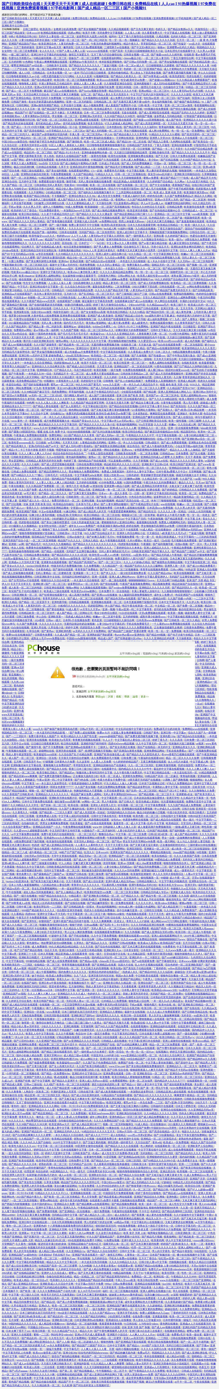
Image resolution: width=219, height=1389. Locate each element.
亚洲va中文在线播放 (125, 1149)
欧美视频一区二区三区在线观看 (195, 1171)
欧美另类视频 (129, 859)
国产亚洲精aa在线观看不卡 (81, 747)
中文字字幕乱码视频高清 (173, 881)
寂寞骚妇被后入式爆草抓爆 (157, 870)
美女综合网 (88, 939)
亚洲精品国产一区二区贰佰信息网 (133, 366)
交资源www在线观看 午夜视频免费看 (91, 507)
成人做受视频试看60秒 (29, 870)
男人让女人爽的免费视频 (78, 932)
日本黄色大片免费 (64, 761)
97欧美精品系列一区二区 (55, 1298)
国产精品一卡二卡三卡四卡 (167, 148)
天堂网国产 (8, 1243)
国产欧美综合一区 (203, 141)
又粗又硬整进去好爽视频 (179, 1222)
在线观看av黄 (125, 1265)
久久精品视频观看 (119, 29)
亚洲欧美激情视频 (166, 765)
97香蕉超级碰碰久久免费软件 (86, 783)
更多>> (145, 696)
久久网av (180, 181)
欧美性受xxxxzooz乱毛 (22, 442)
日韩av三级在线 (33, 1084)
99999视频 (82, 185)
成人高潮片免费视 (79, 594)
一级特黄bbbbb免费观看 (142, 1298)
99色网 (30, 402)
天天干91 (138, 1272)
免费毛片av (154, 1269)
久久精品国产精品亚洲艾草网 (88, 402)
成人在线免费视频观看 (181, 1149)
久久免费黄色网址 (190, 1309)
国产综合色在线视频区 (108, 946)
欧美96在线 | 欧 (167, 1004)
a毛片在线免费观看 (138, 928)
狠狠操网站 (196, 779)
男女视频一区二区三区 (65, 116)
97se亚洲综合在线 (82, 239)
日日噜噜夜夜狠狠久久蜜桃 (73, 1247)
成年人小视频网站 (53, 206)
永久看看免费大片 (152, 32)
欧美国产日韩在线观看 (146, 308)
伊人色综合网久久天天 (158, 917)
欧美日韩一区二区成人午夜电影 (193, 932)
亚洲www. (127, 449)
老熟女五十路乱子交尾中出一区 (156, 1225)
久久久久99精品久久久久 (123, 1262)
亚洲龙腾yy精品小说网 (117, 486)
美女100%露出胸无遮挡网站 (73, 388)
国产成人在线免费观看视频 (62, 961)
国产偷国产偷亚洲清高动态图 (61, 729)
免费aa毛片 (144, 1352)
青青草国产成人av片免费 (16, 1008)
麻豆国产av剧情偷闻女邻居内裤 (50, 134)
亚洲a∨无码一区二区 (23, 667)
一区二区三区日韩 (95, 1305)
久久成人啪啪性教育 (169, 1298)
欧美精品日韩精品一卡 (170, 225)
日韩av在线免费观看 (161, 293)
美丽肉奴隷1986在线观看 (90, 1218)
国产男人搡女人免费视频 (108, 246)
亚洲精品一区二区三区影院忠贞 (159, 1138)
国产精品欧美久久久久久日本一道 (21, 109)
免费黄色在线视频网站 (39, 547)
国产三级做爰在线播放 (44, 863)
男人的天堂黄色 (161, 1251)
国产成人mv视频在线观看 (17, 344)
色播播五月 (206, 616)
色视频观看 (20, 192)
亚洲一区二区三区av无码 (44, 558)
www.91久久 (23, 1359)
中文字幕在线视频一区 (169, 435)
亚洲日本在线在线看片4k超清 (61, 1102)
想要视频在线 (127, 1359)
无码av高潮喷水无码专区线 (133, 997)
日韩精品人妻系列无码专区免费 (44, 460)
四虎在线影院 (186, 765)
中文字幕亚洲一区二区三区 (117, 797)
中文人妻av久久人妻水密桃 (122, 243)
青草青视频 (125, 816)
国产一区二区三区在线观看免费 (104, 1048)
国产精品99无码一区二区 (160, 312)
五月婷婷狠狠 (131, 616)
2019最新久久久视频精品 (23, 526)
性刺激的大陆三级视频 (182, 743)
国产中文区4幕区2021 (143, 47)
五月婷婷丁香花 (50, 957)
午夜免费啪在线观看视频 (77, 826)
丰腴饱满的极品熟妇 (70, 250)
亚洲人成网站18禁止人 (191, 1247)
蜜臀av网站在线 (49, 1200)
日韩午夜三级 (24, 906)
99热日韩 (87, 109)
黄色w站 (157, 1142)
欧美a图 (84, 486)
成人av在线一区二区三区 (73, 1175)
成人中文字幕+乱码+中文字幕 (147, 823)
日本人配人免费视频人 (134, 159)
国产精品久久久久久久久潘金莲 (94, 214)
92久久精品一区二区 (140, 254)
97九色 (37, 388)
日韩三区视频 (27, 816)
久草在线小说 (56, 627)
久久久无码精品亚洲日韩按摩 (148, 924)
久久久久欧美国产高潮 (187, 855)
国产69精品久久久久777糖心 (27, 475)
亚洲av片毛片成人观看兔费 (90, 1334)
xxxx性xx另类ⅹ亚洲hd (140, 1135)
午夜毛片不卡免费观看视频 (32, 917)
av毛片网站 (54, 442)
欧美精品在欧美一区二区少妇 (68, 1327)
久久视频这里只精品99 (181, 986)
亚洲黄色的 (39, 1225)
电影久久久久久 (191, 1131)
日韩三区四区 (134, 1160)
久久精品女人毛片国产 (77, 928)
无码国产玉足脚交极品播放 (82, 551)
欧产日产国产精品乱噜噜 (28, 950)
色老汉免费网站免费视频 (111, 787)
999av (108, 1283)
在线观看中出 (109, 768)
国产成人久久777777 (97, 1135)
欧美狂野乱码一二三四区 (48, 906)
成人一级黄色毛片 (184, 870)
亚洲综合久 (25, 1149)
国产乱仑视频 (198, 453)
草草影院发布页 (82, 765)
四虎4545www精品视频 (121, 743)
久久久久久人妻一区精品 (172, 511)
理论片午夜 (162, 1088)
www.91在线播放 (169, 1280)
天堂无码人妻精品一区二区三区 (199, 823)
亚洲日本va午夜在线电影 (53, 982)
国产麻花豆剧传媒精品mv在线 (162, 431)
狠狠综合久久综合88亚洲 (55, 580)
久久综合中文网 (39, 413)
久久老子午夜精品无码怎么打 (58, 214)
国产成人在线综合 (183, 417)
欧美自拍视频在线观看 (118, 417)
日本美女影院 (131, 950)
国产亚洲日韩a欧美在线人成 (30, 1316)
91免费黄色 (169, 946)
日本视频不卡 (11, 1291)
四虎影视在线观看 (29, 522)
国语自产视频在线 (197, 939)
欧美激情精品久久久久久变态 (199, 348)
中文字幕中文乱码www (61, 348)
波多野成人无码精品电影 (168, 116)
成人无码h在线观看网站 (167, 83)
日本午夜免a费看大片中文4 (171, 471)
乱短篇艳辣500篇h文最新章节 (80, 275)
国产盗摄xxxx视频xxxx (162, 79)
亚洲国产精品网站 (130, 979)
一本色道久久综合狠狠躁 (131, 261)
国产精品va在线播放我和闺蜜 (164, 348)
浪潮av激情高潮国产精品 (45, 105)
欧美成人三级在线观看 (57, 591)
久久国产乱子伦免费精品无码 (100, 1062)
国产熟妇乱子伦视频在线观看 (104, 217)
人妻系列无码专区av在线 (33, 145)
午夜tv (209, 1214)
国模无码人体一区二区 (116, 1243)
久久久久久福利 (30, 464)
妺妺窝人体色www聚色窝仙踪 (126, 1294)
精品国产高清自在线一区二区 (133, 500)
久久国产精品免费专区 (140, 199)
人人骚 (15, 174)
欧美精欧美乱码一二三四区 (17, 964)
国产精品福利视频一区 (176, 268)
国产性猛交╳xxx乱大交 (187, 43)
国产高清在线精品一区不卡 (165, 1131)
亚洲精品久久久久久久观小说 (200, 119)
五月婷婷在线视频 (87, 482)
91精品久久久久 (104, 174)
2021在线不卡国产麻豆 (166, 1167)
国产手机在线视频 (58, 1309)
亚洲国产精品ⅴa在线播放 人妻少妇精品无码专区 (162, 1265)
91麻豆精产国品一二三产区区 (88, 1088)
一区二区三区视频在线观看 (32, 935)
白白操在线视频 (20, 627)
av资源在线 (96, 486)
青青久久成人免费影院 (24, 163)
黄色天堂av (30, 424)
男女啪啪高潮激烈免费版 (122, 341)
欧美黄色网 (158, 1240)
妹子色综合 (38, 975)
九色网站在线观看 (180, 141)
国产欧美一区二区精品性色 (112, 496)
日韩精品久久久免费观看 (193, 489)
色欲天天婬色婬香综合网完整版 (86, 877)
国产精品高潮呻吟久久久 (53, 471)
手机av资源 (15, 206)
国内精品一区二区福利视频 (82, 1323)
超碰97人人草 (44, 337)
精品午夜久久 (131, 43)
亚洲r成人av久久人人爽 (123, 428)
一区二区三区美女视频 (126, 892)
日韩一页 (131, 1073)
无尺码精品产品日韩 (80, 1164)
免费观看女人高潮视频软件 (161, 380)
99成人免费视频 (74, 206)
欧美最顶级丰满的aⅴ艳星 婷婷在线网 (118, 526)
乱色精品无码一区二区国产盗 (166, 217)
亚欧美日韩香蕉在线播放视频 (108, 1381)
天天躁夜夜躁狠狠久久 (29, 1127)
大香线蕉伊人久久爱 (68, 380)
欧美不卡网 (89, 32)
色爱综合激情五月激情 (203, 235)
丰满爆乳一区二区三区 (103, 1247)
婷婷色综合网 (155, 196)
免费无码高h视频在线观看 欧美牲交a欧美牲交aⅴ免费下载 (99, 413)
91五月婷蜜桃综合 (92, 478)
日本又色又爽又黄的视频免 (92, 1294)
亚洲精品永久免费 (64, 1204)
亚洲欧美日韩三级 (62, 1320)
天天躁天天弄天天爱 (23, 337)
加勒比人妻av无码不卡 (139, 1363)
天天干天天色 (156, 913)
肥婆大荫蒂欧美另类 (31, 156)
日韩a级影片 (152, 442)
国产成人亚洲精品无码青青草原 (150, 486)
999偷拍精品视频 (36, 961)
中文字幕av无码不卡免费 (89, 1283)
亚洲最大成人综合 (181, 892)
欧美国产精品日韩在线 (37, 196)
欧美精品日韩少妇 (26, 36)
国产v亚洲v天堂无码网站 (179, 1102)
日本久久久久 (61, 308)
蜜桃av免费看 (151, 177)
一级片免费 (115, 370)
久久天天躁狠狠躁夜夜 (97, 1367)
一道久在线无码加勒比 (19, 1153)
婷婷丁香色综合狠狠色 (148, 1193)
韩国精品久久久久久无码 (166, 1352)
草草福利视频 (77, 391)
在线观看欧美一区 (197, 1080)
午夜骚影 (146, 544)
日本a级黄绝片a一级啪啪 (138, 359)
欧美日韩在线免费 (148, 1280)
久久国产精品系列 (16, 326)
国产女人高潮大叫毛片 (62, 1066)
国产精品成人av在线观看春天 (180, 1193)
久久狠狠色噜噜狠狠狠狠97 (177, 591)
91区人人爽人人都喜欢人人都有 (67, 145)
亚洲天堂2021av (115, 518)
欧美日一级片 (152, 540)
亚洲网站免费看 (28, 1044)
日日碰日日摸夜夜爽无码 (45, 743)
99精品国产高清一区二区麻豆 (162, 776)
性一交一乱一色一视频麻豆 (125, 40)
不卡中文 (144, 1211)
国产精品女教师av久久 (181, 29)
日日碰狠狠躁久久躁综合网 (119, 620)
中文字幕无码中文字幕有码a (18, 569)
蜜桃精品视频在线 (161, 852)
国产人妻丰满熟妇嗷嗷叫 (115, 504)
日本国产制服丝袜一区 (162, 1254)
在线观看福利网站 (111, 58)
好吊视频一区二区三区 (131, 805)
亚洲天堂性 (172, 797)
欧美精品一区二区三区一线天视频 (110, 355)
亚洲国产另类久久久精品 (38, 1077)
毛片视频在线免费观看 (184, 540)
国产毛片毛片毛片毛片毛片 (73, 333)
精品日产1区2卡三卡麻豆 (173, 790)
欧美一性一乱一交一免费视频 (165, 631)
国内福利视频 (187, 1156)
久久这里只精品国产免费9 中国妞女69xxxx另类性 (149, 1127)
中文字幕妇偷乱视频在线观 (183, 616)
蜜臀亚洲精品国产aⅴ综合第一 (28, 65)
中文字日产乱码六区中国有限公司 (150, 94)
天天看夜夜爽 (129, 986)
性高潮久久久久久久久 (63, 1280)
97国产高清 (116, 50)
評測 (110, 696)
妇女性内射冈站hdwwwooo (93, 1352)
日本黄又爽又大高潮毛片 (20, 1269)
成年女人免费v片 (164, 594)
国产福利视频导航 (163, 544)
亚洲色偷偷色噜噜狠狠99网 (24, 551)
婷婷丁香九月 (160, 739)
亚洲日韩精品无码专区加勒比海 (39, 250)
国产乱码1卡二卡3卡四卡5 (115, 924)
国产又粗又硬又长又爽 (182, 866)
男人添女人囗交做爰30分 (147, 1320)
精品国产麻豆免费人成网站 (86, 794)
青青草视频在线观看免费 (76, 964)
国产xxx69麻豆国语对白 (175, 957)
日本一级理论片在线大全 (147, 87)
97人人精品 (65, 863)
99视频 (34, 812)
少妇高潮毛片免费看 (119, 1316)
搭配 (118, 696)
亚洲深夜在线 (22, 312)
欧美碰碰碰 (91, 206)
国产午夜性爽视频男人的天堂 (111, 1330)
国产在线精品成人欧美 (49, 246)
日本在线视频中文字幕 (74, 1149)
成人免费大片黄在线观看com (102, 373)
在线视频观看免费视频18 (108, 932)
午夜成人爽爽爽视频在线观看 (51, 61)
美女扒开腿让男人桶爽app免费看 (110, 279)
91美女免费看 (87, 1185)
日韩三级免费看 (25, 616)
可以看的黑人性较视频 (114, 884)
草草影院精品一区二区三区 (156, 43)
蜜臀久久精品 (138, 348)
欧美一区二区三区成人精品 (99, 141)
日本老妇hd (44, 1254)
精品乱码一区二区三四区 (38, 152)
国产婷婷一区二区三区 (54, 409)
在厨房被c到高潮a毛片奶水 (42, 1175)
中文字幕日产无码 (135, 518)
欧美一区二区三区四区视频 (67, 1305)
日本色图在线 (115, 127)
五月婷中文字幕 (28, 181)
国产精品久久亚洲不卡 (65, 1080)
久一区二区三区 (142, 1189)
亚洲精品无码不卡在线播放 (32, 928)
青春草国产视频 (135, 1381)
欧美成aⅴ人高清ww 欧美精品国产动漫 (159, 942)
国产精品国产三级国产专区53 (89, 1345)
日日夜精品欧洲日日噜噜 (30, 1276)
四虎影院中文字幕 (91, 380)
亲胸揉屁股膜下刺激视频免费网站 (168, 232)
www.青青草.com (33, 239)
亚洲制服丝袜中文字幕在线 (26, 765)
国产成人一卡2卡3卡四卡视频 (28, 127)
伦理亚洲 (29, 1171)
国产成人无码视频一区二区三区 (104, 130)
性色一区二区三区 (192, 1272)
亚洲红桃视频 (72, 1026)
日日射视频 (144, 148)
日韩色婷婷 (133, 475)
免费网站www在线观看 (195, 729)
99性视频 (201, 852)
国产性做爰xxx (157, 355)
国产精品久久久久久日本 (23, 1164)
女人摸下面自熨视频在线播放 (19, 1211)
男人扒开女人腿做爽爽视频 (164, 1015)
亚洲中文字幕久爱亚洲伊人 (152, 576)
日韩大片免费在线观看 (183, 156)
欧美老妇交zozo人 (24, 1207)
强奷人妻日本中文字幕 (150, 1084)
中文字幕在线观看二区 (190, 946)
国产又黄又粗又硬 (37, 1066)
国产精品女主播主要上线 (145, 402)
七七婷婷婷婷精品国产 (126, 761)
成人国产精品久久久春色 (72, 199)
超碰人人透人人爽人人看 (88, 83)
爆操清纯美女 (174, 899)
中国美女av (20, 297)
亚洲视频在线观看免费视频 (137, 808)
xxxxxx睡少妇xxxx (204, 1240)
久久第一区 (186, 1207)
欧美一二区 (197, 1243)
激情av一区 (95, 457)
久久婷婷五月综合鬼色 (19, 1001)
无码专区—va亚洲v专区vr (135, 555)
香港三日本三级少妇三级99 (84, 768)
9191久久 (195, 384)
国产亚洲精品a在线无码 (132, 1156)
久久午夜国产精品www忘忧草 (38, 301)
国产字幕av (202, 1345)
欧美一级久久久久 (195, 225)
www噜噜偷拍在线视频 (177, 1030)
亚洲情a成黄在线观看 (87, 119)
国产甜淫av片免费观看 (15, 395)
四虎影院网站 (96, 605)
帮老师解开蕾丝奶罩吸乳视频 (158, 475)
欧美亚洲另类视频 (137, 210)
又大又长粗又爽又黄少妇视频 (190, 330)
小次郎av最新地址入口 (16, 558)
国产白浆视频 (14, 283)
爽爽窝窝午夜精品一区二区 (190, 1095)
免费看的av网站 (23, 330)
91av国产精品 (109, 627)
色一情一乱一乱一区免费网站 (188, 130)
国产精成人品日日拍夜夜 (81, 366)
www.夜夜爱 (53, 1011)
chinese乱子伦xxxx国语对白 (114, 961)
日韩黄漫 (69, 467)
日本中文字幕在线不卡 (172, 602)
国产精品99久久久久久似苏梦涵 (121, 457)
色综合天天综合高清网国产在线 (97, 1044)
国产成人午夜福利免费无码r (158, 446)
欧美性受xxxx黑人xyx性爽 (104, 555)
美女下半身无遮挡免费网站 (192, 1135)
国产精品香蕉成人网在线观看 (109, 1098)
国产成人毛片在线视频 (154, 188)
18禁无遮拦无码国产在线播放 (144, 779)
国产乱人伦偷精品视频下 (129, 380)
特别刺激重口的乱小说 (87, 1069)
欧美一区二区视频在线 (32, 609)
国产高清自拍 (178, 406)
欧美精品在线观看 (62, 1138)
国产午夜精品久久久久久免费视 (147, 1370)
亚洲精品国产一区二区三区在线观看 (129, 855)
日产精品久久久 (63, 370)
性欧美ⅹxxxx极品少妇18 (25, 272)
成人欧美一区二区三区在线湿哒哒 (190, 848)
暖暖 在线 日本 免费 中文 (51, 431)
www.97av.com (117, 1066)
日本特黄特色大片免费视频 (166, 1229)
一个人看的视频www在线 (75, 957)
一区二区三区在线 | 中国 (33, 348)
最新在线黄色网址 (103, 286)
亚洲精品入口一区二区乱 (152, 428)
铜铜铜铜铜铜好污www (142, 580)
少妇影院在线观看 (131, 391)
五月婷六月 (70, 293)
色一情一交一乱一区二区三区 (152, 272)
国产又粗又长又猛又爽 (194, 1218)
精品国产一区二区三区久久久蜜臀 (146, 388)
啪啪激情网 (185, 170)
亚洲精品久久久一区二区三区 (144, 268)
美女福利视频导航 (162, 101)
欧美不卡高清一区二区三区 (97, 362)
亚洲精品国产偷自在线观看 (34, 848)
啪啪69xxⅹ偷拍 (116, 913)
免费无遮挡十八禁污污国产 (130, 558)
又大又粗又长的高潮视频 (95, 968)
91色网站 (28, 61)
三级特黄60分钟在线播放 (202, 845)
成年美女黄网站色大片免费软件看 (144, 1301)
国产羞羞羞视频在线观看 (190, 221)
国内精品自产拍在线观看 (92, 460)
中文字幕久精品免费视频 (67, 337)
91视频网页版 (101, 76)
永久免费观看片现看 (183, 1359)
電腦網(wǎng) (150, 653)
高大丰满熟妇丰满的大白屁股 (104, 1327)
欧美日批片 (173, 1370)
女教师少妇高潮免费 (65, 29)
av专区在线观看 (45, 254)
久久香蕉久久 (20, 812)
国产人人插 (63, 1341)
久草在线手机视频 (21, 203)
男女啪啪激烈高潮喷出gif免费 (158, 526)
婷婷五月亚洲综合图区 (183, 1051)
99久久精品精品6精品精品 (64, 946)
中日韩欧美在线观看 (147, 975)
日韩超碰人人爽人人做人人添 (120, 826)
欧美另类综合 (96, 123)
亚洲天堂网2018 (53, 1055)
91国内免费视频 (133, 482)
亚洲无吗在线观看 (54, 1189)
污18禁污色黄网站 (179, 333)
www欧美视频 (200, 214)
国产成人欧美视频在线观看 (111, 1091)
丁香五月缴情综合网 (182, 58)
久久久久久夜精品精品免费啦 (117, 272)
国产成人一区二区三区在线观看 (85, 598)
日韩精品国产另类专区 (140, 145)
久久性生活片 (57, 1338)
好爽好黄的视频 (207, 961)
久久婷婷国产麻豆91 (177, 235)
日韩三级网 (194, 420)
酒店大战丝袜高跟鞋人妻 (106, 1084)
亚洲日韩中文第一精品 (113, 1059)
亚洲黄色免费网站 (133, 776)
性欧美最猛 (76, 823)
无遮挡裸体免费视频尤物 (105, 344)
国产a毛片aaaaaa (18, 1370)
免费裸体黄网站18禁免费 (91, 837)
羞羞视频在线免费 (147, 522)
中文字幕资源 (204, 870)
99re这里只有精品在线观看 (72, 1312)
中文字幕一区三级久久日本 (24, 1294)
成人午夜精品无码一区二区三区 (59, 819)
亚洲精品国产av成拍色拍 (23, 1254)
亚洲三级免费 (96, 874)
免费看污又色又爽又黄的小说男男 (136, 250)
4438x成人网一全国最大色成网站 (137, 906)
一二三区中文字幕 (204, 598)
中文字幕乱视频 (135, 170)
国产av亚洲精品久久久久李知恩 (82, 1040)
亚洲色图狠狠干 (143, 83)
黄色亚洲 (97, 620)
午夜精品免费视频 (181, 547)
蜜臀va (73, 1272)
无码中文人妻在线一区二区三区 (56, 36)
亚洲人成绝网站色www (194, 395)
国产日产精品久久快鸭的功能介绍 (193, 366)
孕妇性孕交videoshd (62, 1334)
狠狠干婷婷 (76, 924)
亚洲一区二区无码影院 (79, 101)
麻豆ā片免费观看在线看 (159, 1381)
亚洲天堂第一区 (170, 308)
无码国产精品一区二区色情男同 (97, 232)
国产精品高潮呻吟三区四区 (177, 1211)
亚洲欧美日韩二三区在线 (85, 1298)
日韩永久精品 (91, 540)
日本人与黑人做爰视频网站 (24, 884)
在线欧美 (189, 54)
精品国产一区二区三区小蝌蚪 (164, 1200)
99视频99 (49, 380)
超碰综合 (180, 972)
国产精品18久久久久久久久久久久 (153, 1095)
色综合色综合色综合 (109, 1019)
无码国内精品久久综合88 (121, 812)
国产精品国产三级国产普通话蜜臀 (127, 631)
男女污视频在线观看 (136, 130)
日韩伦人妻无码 (163, 377)
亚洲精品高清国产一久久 (47, 826)
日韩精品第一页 (48, 1098)
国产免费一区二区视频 (190, 605)
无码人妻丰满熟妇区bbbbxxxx (120, 794)
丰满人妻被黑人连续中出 (146, 591)
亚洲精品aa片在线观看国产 (17, 293)
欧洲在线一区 (162, 1276)
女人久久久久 (47, 50)
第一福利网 (8, 138)
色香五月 (204, 1367)
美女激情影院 (24, 496)
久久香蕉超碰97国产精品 (179, 1301)
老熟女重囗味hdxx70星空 (185, 275)
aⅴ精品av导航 (122, 1222)
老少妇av (153, 159)
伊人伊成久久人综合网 (167, 808)
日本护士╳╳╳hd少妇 (92, 243)
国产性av (117, 841)
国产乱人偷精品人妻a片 (69, 892)
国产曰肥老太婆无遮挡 (134, 1269)
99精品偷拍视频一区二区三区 (50, 58)
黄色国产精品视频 (19, 1381)
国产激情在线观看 (63, 569)
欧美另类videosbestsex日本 (177, 1269)
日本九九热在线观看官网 (141, 225)
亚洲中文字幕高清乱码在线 (162, 493)
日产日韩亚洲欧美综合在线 (151, 420)
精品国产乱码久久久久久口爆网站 (144, 565)
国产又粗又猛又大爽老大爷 (74, 1098)
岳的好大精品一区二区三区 (186, 36)
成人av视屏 (20, 968)
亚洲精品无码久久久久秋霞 (27, 837)
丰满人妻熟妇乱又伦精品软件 (56, 83)
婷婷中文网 (72, 627)
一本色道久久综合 (39, 478)
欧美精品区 (172, 823)
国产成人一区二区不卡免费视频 (24, 90)
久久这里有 (83, 761)
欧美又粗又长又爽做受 (89, 377)
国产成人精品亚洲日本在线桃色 (164, 1098)
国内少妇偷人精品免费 (29, 1055)
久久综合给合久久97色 (37, 290)
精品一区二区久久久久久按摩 (183, 758)
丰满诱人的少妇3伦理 (14, 997)
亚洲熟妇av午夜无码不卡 (83, 61)
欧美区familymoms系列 (102, 1113)
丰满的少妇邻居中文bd (193, 301)
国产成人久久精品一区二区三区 (20, 924)
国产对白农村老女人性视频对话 (91, 1385)
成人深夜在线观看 (29, 1298)
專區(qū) (100, 696)
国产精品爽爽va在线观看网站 (93, 1204)
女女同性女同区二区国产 (53, 526)
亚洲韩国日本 (45, 370)
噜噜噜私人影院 (28, 83)
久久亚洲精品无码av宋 (201, 1109)
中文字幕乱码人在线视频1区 (147, 1222)
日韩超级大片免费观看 (15, 1062)
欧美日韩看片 (197, 812)
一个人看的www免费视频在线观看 (171, 623)
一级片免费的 (98, 1309)
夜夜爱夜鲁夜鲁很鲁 (111, 1323)
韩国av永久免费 (125, 975)
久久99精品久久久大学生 (24, 805)
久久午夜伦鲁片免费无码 (128, 772)
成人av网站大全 (89, 1059)
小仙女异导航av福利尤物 (189, 446)
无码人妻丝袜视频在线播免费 (95, 181)
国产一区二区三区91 (110, 562)
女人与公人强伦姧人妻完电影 (194, 841)
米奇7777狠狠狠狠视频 (164, 500)
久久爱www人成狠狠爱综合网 (31, 830)
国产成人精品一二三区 (148, 167)
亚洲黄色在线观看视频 (54, 562)
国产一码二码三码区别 (94, 40)
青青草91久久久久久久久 (85, 884)
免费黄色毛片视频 (114, 170)
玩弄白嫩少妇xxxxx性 (157, 1294)
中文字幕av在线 (201, 652)
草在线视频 (84, 1258)
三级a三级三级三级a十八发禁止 (84, 1022)
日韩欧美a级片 (89, 899)
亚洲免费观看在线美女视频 (147, 1030)
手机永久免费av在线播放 (123, 1258)
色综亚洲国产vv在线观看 (189, 594)
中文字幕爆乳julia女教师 (88, 475)
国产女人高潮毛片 (71, 406)
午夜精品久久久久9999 (184, 1276)
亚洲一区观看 (100, 576)
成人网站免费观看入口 (104, 1229)
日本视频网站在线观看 (96, 98)
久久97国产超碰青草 (45, 344)
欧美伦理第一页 (171, 1272)
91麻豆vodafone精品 (110, 1109)
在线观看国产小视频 (69, 301)
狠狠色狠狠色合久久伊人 (189, 953)
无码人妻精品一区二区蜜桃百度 (54, 573)
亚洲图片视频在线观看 (70, 1367)
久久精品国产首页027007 (181, 388)
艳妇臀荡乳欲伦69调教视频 (57, 942)
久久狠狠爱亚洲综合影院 (118, 83)
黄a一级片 (189, 819)
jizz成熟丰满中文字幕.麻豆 (160, 315)
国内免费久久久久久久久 (72, 972)
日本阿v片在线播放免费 (76, 620)
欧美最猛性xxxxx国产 (69, 1062)
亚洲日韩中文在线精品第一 (34, 1222)
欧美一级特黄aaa (146, 1178)
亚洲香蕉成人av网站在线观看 (88, 1127)
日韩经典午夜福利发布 (189, 526)
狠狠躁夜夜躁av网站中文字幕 (107, 1301)
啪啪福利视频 (39, 1218)
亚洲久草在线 (39, 627)
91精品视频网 (47, 177)
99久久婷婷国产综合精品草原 (172, 279)
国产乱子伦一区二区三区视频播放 (119, 569)
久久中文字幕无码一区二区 (151, 743)
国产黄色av (48, 631)
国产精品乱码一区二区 (34, 1338)
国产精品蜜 (150, 391)
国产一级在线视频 (187, 1033)
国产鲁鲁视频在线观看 (60, 221)
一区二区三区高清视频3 (25, 1200)
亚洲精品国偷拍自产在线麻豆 (110, 765)
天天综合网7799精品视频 (171, 580)
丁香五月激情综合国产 (170, 228)
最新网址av (70, 326)
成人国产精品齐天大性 (204, 177)
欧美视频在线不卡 (79, 982)
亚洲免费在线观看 (113, 1073)
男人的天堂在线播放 (25, 1251)
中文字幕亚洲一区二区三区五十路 (86, 913)
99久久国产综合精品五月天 (154, 888)
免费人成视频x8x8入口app (155, 1312)
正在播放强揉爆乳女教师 (168, 627)
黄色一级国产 (208, 1349)
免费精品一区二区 (141, 1276)
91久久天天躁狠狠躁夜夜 (127, 177)
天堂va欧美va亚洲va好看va (201, 972)
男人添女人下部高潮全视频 (146, 72)
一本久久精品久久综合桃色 (68, 1135)
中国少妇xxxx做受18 (113, 1182)
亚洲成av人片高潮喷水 (157, 1367)
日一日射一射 (137, 493)
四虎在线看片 (194, 76)
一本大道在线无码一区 (185, 772)
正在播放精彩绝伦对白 (173, 845)
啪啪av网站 (72, 587)
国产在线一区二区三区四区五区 (55, 119)
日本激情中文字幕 (168, 250)
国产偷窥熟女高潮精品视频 (110, 446)
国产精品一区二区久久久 (52, 493)
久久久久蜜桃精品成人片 (80, 203)
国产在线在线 (192, 1008)
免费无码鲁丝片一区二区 (66, 500)
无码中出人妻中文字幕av (140, 471)
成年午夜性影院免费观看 (40, 159)
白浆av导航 (209, 942)
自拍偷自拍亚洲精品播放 (54, 507)
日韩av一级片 (54, 620)
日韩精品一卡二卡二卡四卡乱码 (21, 819)
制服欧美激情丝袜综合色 (53, 924)
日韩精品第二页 (103, 101)
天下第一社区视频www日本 (37, 990)
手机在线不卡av (62, 1254)
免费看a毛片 (178, 1334)
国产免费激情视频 (47, 1211)
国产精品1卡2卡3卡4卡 (67, 152)
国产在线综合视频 (75, 903)
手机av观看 (136, 1004)
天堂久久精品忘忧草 (154, 297)
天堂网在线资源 (125, 138)
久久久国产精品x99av (160, 573)
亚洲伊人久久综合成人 (54, 1272)
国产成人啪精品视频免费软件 (109, 210)
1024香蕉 (39, 620)
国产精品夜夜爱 (174, 518)
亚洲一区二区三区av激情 (178, 105)
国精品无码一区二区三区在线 (169, 264)
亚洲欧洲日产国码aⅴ (83, 1015)
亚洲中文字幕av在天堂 (49, 47)
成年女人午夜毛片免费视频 (181, 913)
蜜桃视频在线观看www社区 (134, 935)
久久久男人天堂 (32, 206)
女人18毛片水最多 (178, 761)
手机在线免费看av (176, 750)
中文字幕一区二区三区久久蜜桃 (49, 1233)
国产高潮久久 (165, 409)
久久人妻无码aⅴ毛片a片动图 (187, 90)
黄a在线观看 (61, 1077)
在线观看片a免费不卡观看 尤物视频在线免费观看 (118, 1200)
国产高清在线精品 (34, 130)
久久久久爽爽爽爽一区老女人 (108, 921)
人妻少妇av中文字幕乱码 (111, 623)
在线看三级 (163, 1334)
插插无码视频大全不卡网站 (191, 475)
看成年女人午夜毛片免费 (171, 515)
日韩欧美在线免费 (126, 453)
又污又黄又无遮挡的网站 (71, 1236)
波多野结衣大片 (163, 496)
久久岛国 (184, 895)
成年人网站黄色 (99, 1117)
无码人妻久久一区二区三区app (108, 928)
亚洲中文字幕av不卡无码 (51, 913)
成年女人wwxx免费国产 (82, 526)
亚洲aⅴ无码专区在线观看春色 (51, 87)
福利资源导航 (206, 884)
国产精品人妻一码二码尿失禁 (45, 326)
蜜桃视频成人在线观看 (152, 1019)
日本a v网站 (177, 569)
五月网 (18, 761)
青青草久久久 (27, 1117)
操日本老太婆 (141, 1229)
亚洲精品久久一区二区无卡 (182, 1066)
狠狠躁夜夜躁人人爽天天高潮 (147, 1069)
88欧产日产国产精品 (71, 852)
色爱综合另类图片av (20, 58)
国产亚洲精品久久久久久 (197, 1229)
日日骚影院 (189, 326)
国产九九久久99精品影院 (163, 399)
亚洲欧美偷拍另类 (159, 152)
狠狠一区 (34, 790)
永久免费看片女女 (187, 1160)
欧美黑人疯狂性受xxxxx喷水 (153, 275)
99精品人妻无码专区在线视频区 (102, 438)
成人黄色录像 (184, 312)
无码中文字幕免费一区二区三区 (62, 870)
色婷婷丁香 (70, 460)
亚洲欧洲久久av (113, 950)
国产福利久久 (209, 341)
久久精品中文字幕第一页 (195, 797)
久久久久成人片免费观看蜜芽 (164, 1011)
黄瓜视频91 (15, 674)
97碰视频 (48, 761)
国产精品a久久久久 (97, 942)
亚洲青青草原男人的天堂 (152, 986)
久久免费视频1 (92, 565)
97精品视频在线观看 (68, 1037)
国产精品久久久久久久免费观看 (144, 1120)
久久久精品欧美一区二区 (46, 1385)
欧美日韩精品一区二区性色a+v (177, 1037)
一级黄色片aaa (67, 1258)
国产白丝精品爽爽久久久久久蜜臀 (32, 1135)
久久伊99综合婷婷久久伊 (110, 1185)
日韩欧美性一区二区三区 (80, 496)
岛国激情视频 (130, 1019)
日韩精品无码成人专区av (155, 892)
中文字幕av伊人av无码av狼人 (118, 420)
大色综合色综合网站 (140, 496)
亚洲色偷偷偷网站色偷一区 (97, 152)
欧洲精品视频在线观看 (54, 32)
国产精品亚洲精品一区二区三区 (51, 1113)
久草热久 (79, 942)
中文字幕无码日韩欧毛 (125, 1033)
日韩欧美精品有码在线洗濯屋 (63, 866)
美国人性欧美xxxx (114, 475)
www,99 (97, 826)
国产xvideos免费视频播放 (123, 587)
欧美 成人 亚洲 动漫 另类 (168, 192)
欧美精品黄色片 (103, 109)
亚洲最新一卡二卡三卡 (86, 573)
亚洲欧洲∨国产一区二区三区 (50, 584)
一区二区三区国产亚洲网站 (196, 1280)
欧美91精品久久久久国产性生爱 (79, 736)
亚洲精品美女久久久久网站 (44, 1106)
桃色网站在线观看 (79, 409)
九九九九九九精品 (133, 917)
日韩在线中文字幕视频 (174, 816)
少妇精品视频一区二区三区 (61, 192)
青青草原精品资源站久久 (196, 377)
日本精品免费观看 (66, 177)
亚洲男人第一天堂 (175, 565)
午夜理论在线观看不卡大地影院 (32, 319)
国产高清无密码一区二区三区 (199, 134)
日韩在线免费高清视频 (89, 464)
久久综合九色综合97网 (78, 286)
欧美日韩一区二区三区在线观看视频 (162, 1008)
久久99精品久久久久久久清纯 (161, 1113)
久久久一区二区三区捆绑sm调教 (122, 478)
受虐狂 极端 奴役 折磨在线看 (144, 489)
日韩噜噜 (108, 380)
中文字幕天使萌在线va (92, 1102)
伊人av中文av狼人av (152, 203)
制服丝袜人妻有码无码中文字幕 (94, 772)
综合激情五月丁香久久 (137, 246)
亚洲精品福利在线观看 (163, 1026)
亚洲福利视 (204, 776)
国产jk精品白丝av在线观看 (101, 261)
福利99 (113, 36)
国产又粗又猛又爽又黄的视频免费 (110, 409)
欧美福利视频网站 (127, 424)
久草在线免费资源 (114, 790)
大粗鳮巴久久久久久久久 (72, 605)
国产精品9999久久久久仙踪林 (156, 972)
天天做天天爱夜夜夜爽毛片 (61, 1359)
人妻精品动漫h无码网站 (93, 442)
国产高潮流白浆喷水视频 (128, 750)
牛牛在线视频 (14, 892)
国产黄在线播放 (55, 609)
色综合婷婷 (42, 1171)
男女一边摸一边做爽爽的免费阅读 (181, 837)
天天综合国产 (143, 1142)
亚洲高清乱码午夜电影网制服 (87, 167)
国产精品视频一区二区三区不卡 (157, 794)
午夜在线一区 (10, 1149)
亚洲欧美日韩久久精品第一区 (120, 982)
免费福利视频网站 (184, 293)
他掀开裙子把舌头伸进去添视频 (47, 141)
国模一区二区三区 (92, 866)
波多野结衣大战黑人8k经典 (92, 36)
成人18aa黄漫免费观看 (149, 863)
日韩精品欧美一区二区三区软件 (37, 613)
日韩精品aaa (167, 453)
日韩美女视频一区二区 (137, 54)
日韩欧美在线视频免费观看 (200, 1098)
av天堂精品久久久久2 (58, 130)
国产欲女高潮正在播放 (123, 747)
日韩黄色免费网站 (194, 627)
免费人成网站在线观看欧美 (165, 362)
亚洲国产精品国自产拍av (23, 43)
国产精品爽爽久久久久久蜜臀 (19, 257)
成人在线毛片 (122, 1214)
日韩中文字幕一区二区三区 (135, 1251)
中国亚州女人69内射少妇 (105, 1055)
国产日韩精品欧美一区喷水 (79, 906)
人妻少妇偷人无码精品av (118, 866)
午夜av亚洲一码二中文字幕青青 (134, 609)
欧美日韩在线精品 (29, 214)
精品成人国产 (106, 638)
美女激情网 (31, 1098)
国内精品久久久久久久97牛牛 (135, 768)
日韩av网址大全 (127, 275)
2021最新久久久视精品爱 (182, 1124)
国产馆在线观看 (109, 584)
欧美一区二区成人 (110, 776)
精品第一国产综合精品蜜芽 (37, 79)
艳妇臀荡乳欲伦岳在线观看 (41, 1120)
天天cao (200, 482)
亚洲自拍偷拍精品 (118, 72)
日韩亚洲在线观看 (54, 587)
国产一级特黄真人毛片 (139, 235)
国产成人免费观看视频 (174, 442)
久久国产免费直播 (27, 623)
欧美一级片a (176, 239)
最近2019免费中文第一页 (121, 1178)
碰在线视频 (25, 279)
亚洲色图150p (168, 736)
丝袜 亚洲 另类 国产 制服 (136, 1327)
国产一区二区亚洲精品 (24, 177)
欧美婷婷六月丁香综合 (24, 210)
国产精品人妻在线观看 (46, 406)
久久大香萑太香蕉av (105, 1265)
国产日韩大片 (127, 801)
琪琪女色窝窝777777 (62, 787)
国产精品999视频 (156, 634)
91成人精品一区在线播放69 (156, 529)
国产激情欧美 (75, 141)
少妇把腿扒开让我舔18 (65, 518)
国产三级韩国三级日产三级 (132, 293)
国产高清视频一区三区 (135, 217)
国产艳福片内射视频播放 (16, 1204)
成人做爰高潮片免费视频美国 (155, 826)
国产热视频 (38, 1359)
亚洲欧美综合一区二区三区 (152, 1073)
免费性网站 (55, 435)
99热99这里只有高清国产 (202, 816)
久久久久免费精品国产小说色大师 (56, 1291)
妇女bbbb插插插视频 (79, 431)
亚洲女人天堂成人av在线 (65, 899)
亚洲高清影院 (135, 848)
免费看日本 (55, 928)
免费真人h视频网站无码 (172, 522)
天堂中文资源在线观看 (64, 855)
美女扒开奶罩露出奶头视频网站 (46, 101)
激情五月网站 (115, 1254)
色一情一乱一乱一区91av (140, 1051)
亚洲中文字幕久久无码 (49, 1207)
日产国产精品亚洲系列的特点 (113, 1276)
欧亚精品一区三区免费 (124, 899)
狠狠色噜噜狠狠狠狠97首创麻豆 (37, 533)
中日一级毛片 (78, 1171)
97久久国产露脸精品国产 (101, 1236)
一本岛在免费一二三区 (150, 1102)
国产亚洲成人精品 (201, 863)
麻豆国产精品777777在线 (174, 177)
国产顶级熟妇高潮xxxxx (95, 428)
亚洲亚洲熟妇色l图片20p (65, 1059)
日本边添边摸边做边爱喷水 (149, 797)
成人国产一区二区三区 (22, 758)
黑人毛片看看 (191, 402)
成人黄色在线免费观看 (159, 1214)
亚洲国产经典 (23, 1080)
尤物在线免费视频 (32, 1015)
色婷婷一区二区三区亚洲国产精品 (143, 69)
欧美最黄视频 (207, 362)
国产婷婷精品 (170, 489)
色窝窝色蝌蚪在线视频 (136, 819)
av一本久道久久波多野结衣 (52, 783)
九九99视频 (85, 1265)
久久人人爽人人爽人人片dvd (35, 453)
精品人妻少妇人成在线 (203, 975)
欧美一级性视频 (178, 420)
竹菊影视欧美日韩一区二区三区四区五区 (25, 264)
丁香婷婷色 (160, 968)
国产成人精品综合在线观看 (166, 819)
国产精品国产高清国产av (83, 562)
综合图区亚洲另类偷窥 (70, 910)
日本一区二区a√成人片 (131, 65)
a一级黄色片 (88, 547)
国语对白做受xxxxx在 (177, 370)
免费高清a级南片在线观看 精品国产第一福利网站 (30, 232)
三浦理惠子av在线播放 (117, 47)
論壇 (135, 696)
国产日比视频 (14, 504)
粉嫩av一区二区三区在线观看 (198, 254)
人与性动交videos (149, 1323)
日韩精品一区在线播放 (79, 917)
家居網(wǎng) (182, 653)
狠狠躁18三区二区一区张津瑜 (139, 515)
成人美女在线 (202, 721)
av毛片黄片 (30, 493)
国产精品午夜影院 (182, 1251)
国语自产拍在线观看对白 (199, 228)
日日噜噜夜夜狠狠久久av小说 (23, 76)
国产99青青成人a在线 (155, 76)
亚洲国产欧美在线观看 (22, 1160)
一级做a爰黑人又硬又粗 (186, 826)
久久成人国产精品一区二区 (70, 634)
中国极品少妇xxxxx (39, 1327)
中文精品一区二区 (165, 605)
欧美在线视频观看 (184, 573)
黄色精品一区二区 (89, 797)
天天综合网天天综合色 (36, 94)
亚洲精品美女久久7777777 (17, 406)
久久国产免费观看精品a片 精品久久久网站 (188, 196)
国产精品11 (133, 1345)
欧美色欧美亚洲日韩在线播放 (73, 159)
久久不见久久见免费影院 (185, 1117)
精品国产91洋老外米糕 (58, 239)
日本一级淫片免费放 (99, 1033)
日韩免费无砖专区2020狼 (101, 1171)
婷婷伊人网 (189, 1298)
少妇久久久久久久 (51, 1026)
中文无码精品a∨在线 (22, 254)
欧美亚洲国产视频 (26, 511)
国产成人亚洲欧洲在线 (195, 1352)
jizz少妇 (167, 1283)
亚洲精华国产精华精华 (94, 743)
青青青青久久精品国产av (16, 366)
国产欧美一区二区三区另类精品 (62, 1196)
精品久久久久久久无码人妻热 (187, 460)
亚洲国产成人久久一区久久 (34, 500)
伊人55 (5, 584)
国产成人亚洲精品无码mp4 (23, 1283)
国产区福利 (184, 98)
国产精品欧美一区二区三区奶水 (197, 1236)
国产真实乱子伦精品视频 (137, 968)
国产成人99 (80, 859)
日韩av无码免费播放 (108, 939)
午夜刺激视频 (156, 518)
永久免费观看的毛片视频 (105, 758)
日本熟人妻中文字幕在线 (135, 990)
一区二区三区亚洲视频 (43, 540)
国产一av (96, 982)
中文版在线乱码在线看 (39, 308)
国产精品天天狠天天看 (117, 1022)
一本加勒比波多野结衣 (141, 1091)
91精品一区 (159, 1077)
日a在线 (165, 540)
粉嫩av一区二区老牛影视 (107, 616)
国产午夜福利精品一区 (120, 1309)
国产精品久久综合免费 (132, 1175)
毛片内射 (99, 239)
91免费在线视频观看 (134, 370)
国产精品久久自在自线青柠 (102, 1251)
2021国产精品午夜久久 (29, 1196)
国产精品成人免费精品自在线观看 (195, 692)
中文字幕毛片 (72, 1349)
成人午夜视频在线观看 (113, 540)
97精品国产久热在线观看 (105, 159)
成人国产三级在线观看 (102, 395)
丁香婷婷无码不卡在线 (184, 1312)
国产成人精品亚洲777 (169, 906)
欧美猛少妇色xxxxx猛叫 (60, 268)
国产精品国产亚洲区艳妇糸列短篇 (61, 109)
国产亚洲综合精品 (21, 98)
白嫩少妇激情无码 (84, 1030)
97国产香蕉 (58, 1178)
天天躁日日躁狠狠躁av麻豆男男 (185, 337)
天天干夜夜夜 (74, 881)
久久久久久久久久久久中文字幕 (88, 341)
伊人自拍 (41, 616)
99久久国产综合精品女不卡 (100, 533)
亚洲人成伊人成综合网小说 (111, 254)
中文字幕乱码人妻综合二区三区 (133, 739)
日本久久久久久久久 (108, 990)
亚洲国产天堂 (198, 1178)
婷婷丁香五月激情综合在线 (201, 725)
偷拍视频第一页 (150, 877)
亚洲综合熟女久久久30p (82, 196)
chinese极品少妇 (132, 58)
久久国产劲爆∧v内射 (180, 598)
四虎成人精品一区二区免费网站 (107, 848)
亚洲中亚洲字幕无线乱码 (162, 1164)
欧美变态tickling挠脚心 (84, 591)
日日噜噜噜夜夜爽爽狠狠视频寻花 (106, 145)
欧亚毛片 (26, 428)
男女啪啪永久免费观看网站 (84, 471)
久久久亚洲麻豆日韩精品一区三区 (182, 167)
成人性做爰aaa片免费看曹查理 (81, 351)
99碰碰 (164, 877)
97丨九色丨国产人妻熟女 (183, 319)
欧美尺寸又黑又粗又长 (198, 1283)
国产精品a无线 (82, 489)
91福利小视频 (126, 228)
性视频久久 (73, 1189)
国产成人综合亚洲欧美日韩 (21, 1265)
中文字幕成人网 (199, 761)
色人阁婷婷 (147, 1146)
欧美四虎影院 (177, 76)
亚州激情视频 (146, 859)
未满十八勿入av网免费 (82, 1233)
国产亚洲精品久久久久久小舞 (38, 1374)
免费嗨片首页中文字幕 (199, 801)
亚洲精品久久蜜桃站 (111, 1011)
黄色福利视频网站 (76, 457)
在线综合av (76, 87)
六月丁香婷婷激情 (24, 47)
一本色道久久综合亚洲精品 (37, 362)
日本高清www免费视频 (160, 507)
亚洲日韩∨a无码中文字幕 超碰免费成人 (41, 355)
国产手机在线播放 (79, 935)
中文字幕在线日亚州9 (95, 406)
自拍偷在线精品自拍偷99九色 (75, 1120)
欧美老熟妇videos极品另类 (85, 1287)
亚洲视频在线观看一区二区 (107, 602)
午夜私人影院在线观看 (101, 453)
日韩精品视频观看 (79, 602)
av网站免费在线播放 (198, 286)
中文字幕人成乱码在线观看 (74, 816)
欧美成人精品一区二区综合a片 (31, 1280)
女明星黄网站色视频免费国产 (151, 449)
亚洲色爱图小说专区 (129, 1236)
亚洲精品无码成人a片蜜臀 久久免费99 (162, 457)
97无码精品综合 (72, 98)
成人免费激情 (40, 946)
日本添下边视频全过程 (152, 783)
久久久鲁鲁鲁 (14, 1091)
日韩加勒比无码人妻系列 (48, 185)
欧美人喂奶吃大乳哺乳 (192, 399)
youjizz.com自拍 (17, 1247)
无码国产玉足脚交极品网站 (185, 576)
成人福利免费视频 (157, 319)
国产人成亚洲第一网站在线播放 (102, 449)
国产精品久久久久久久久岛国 (159, 40)
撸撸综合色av (106, 834)
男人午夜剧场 (110, 801)
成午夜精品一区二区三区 (43, 852)
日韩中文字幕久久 (161, 330)
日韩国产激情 (19, 101)
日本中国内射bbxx (42, 1204)
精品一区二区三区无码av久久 (97, 330)
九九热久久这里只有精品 (43, 1370)
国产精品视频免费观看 (124, 1204)
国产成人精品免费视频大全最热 (101, 1269)
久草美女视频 (52, 1182)
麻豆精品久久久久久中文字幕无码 (58, 424)
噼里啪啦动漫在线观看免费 (127, 1367)
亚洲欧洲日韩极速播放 (177, 1305)
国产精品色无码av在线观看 (120, 598)
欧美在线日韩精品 (117, 312)
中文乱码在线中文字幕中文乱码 (134, 729)
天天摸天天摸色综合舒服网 (74, 758)
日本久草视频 (46, 953)
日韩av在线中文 (76, 536)
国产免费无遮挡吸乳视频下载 (180, 72)
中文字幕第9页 (109, 1207)
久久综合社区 (10, 145)
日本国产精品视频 (157, 830)
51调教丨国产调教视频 (176, 779)
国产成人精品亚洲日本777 (86, 1124)
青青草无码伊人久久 (54, 598)
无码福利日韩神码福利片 (76, 576)
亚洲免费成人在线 (46, 816)
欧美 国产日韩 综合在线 (107, 917)
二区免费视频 (123, 286)
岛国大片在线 (126, 964)
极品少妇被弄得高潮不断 (84, 1077)
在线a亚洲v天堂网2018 (70, 515)
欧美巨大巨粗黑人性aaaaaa (198, 928)
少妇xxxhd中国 (137, 304)
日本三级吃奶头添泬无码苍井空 (80, 1011)
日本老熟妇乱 (141, 413)
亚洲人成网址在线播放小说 (156, 1291)
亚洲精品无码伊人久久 (67, 1131)
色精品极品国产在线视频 (41, 979)
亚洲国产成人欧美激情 (100, 315)
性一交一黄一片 (145, 536)
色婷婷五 (155, 1211)
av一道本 (74, 72)
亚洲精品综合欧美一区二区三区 (187, 467)
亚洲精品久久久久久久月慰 (154, 587)
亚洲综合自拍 (10, 181)
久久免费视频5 (79, 1113)
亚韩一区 (39, 1153)
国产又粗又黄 (204, 573)
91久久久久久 (17, 1120)
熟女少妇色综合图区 (106, 613)
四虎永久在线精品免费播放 (99, 910)
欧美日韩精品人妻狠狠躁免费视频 (131, 1077)
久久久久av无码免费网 (127, 870)
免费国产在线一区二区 (131, 1062)
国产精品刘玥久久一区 (185, 587)
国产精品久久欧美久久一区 (126, 76)
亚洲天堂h (191, 884)
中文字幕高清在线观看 (113, 351)
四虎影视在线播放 (128, 544)
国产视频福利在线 (200, 718)
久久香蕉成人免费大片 (141, 351)
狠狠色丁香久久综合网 (55, 529)
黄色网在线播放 (169, 1323)
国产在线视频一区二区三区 (133, 185)
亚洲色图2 (172, 1196)
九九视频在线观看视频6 (94, 587)
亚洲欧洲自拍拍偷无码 (129, 1113)
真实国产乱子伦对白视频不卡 (26, 591)
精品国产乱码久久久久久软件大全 (56, 399)
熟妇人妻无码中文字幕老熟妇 (103, 986)
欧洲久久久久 (104, 547)
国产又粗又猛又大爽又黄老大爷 (164, 1175)
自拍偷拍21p (57, 413)
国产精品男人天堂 (205, 1062)
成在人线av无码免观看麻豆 (39, 892)
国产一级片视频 (58, 225)
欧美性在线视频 (117, 156)
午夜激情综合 (152, 1272)
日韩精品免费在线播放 (37, 555)
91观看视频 (185, 500)
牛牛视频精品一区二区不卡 (112, 1370)
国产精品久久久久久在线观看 (122, 1146)
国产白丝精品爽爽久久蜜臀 (132, 1044)
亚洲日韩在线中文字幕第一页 (47, 286)
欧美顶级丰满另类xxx (196, 192)
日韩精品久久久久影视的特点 (123, 877)
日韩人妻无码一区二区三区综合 (185, 1077)
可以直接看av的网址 (120, 460)
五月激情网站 (77, 986)
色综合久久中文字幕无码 (30, 866)
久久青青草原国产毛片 (188, 322)
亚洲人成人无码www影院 (94, 1080)
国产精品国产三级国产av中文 (188, 551)
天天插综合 (153, 533)
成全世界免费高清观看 (139, 1378)
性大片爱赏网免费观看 (32, 1030)
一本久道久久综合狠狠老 (85, 580)
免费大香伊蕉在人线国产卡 (44, 736)
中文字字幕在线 (15, 961)
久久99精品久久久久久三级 (107, 888)
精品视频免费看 (161, 584)
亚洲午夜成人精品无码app (120, 881)
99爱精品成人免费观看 (168, 859)
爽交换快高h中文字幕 (95, 337)
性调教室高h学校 (31, 598)
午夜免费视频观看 (61, 174)
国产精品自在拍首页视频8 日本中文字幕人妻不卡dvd (139, 406)
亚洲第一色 (125, 1229)
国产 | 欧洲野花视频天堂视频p (95, 750)
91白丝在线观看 (128, 613)
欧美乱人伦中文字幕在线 (40, 1033)
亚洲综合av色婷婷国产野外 (185, 1073)
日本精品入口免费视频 (114, 1001)
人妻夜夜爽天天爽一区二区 (152, 333)
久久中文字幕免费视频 (104, 935)
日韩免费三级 (129, 758)
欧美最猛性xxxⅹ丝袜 (46, 754)
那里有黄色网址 (58, 986)
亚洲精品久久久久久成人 (72, 993)
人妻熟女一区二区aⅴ (136, 1254)
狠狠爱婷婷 (185, 1294)
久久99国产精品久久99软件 (120, 116)
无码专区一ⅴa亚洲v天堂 (195, 1015)
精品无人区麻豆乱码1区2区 (50, 1240)
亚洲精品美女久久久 (184, 747)
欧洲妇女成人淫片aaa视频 (16, 1113)
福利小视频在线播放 (128, 1349)
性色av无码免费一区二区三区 (41, 1258)
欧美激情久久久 (20, 1218)
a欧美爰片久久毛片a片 (174, 533)
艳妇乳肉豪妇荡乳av (23, 148)
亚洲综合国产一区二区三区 (153, 982)
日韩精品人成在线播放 (114, 1040)
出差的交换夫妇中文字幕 (90, 467)
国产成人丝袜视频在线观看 (18, 573)
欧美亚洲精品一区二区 (61, 1218)
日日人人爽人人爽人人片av (195, 250)
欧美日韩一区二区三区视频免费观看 (75, 79)
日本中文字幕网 (116, 1345)
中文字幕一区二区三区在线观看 (55, 1146)
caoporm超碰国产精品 (111, 736)
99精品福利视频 (122, 1272)
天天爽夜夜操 (75, 112)
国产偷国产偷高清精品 (187, 101)
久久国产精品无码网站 (93, 1316)
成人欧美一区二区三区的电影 (26, 587)
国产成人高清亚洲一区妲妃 (90, 812)
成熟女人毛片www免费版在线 (48, 638)
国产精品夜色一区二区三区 (74, 344)
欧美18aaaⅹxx (26, 275)
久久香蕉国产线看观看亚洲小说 (116, 319)
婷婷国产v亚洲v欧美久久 (175, 1243)
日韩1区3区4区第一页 (160, 834)
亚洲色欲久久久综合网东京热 (49, 366)
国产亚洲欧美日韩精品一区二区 (101, 895)
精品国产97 (21, 112)
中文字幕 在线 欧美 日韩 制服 (51, 1378)
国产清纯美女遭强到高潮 (51, 257)
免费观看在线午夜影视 (52, 181)
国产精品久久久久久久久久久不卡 (191, 152)
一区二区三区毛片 (87, 834)
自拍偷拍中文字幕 (173, 87)
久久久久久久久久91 (51, 623)
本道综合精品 (14, 384)
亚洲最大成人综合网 (86, 221)
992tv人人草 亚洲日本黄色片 (99, 250)
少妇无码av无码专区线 (37, 855)
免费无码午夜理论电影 (160, 953)
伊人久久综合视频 (133, 442)
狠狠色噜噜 (107, 1341)
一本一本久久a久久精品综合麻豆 (60, 417)
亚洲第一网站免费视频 (19, 388)
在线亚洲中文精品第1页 (191, 1026)
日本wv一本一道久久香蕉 (113, 493)
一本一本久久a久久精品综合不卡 (140, 384)
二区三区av (79, 130)
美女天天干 (130, 888)
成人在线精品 (118, 1135)
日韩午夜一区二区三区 (22, 972)
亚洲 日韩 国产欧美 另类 (130, 395)
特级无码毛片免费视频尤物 (67, 565)
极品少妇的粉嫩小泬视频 (151, 812)
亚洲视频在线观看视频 (88, 268)
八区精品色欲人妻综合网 (55, 884)
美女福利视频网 (105, 500)
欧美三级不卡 (179, 304)
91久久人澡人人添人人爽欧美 (53, 402)
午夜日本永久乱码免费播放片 (160, 482)
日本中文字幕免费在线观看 (37, 801)
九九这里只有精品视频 (89, 950)
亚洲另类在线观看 (66, 750)
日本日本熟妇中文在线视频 (194, 1127)
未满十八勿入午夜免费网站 (17, 932)
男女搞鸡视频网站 (106, 906)
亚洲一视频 (108, 609)
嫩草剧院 (68, 47)
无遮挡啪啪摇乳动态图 (34, 1309)
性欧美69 (69, 185)
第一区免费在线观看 (122, 903)
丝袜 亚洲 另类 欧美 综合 (37, 504)
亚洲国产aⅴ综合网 (137, 257)
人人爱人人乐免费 (101, 761)
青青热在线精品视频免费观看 (65, 1167)
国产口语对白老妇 (24, 1040)
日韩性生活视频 (153, 910)
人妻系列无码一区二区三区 (41, 605)
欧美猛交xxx (97, 333)
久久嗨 (177, 377)
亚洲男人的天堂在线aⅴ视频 (37, 1185)
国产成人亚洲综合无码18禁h (158, 932)
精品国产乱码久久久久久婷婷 (188, 112)
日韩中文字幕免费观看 (184, 1022)
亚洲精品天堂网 (58, 1229)
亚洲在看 (159, 235)
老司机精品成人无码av (49, 123)
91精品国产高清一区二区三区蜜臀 (58, 1265)
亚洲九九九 (70, 1207)
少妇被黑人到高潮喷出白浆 (49, 203)
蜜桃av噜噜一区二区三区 (193, 903)
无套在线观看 (129, 112)
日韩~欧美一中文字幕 (150, 105)
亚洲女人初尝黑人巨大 (103, 805)
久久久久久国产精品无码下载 (112, 290)
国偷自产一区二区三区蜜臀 (84, 58)
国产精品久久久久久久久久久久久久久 (95, 544)
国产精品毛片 (34, 544)
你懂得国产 (45, 921)
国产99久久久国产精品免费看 (112, 1026)
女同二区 (86, 94)
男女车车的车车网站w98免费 (139, 841)
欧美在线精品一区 (162, 855)
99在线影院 (201, 1251)
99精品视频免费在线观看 (186, 351)
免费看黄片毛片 (79, 1309)
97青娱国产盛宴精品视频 (198, 116)
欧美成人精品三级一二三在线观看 (98, 1359)
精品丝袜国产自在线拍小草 (188, 584)
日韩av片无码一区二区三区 (132, 1131)
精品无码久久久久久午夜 (123, 90)
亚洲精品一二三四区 (157, 1338)
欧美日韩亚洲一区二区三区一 (131, 362)
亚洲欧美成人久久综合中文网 (57, 1283)
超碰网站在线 (47, 750)
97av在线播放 (10, 848)
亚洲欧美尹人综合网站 (201, 1146)
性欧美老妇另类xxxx (13, 1066)
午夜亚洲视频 (19, 652)
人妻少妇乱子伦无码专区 (48, 932)
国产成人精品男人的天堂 (92, 511)
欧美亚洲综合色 (47, 43)
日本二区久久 (163, 351)
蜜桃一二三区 (42, 1334)
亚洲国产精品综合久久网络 (149, 1196)
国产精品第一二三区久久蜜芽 (56, 812)
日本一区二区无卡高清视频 (39, 1037)
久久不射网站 (36, 192)
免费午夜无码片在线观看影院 (58, 834)
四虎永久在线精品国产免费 (71, 156)
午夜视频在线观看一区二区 (21, 750)
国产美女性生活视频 (31, 1182)
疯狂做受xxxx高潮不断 (68, 801)
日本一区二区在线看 (100, 1149)
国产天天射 (162, 156)
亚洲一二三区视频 (44, 228)
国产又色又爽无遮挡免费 (145, 1243)
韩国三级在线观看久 (33, 170)
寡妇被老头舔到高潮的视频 (97, 870)
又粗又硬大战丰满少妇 (19, 1048)
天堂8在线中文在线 (115, 953)
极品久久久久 (187, 482)
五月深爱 (14, 1320)
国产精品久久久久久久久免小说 (97, 424)
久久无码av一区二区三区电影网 (196, 261)
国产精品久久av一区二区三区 (108, 1160)
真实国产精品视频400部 (198, 1001)
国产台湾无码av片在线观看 (24, 580)
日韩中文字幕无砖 (24, 1069)
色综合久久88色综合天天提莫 (149, 206)
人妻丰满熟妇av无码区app (188, 529)
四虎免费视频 (88, 264)
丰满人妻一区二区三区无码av (86, 134)
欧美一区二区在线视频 (103, 185)
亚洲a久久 (45, 1305)
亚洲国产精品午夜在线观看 (166, 326)
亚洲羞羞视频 (160, 1316)
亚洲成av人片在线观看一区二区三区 (192, 138)
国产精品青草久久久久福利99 (141, 127)
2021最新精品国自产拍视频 (24, 322)
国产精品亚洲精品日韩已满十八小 (133, 214)
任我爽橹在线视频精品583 (200, 993)
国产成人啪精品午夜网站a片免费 (79, 163)
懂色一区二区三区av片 (19, 1225)
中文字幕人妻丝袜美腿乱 (159, 1062)
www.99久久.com (80, 997)
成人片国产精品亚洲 (58, 1088)
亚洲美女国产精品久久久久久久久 (129, 852)
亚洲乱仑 (57, 319)
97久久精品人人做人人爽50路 (121, 783)
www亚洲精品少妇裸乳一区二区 (139, 1055)
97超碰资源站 (32, 417)
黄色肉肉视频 (22, 685)
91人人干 (108, 739)
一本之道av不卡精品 (73, 217)
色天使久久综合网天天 (172, 1055)
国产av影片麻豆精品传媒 (153, 243)
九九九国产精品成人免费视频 (185, 805)
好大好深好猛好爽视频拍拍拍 (139, 438)
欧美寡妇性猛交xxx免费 (98, 892)
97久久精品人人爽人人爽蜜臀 (108, 1363)
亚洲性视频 (88, 500)
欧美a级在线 (138, 1022)
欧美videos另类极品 (166, 903)
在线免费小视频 (141, 1316)
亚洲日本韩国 (124, 87)
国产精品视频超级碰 (13, 979)
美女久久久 (209, 518)
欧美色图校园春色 (96, 188)
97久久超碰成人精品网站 (119, 123)
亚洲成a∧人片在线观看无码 (196, 1323)
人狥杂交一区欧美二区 (36, 1091)
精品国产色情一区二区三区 (166, 928)
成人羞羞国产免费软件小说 (121, 105)
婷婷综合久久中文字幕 (47, 1149)
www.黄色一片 (19, 420)
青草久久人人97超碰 (138, 921)
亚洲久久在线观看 (21, 1334)
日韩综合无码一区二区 (202, 232)
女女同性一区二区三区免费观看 (20, 50)
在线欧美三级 (129, 344)
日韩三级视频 (35, 1189)
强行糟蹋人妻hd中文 (76, 395)
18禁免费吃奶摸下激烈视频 (29, 841)
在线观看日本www (108, 148)
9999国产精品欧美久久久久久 (38, 910)
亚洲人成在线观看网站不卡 (167, 935)
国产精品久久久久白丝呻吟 (170, 1374)
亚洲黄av (24, 1233)
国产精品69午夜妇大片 (114, 1298)
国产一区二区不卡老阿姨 (195, 1341)
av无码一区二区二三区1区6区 (46, 395)
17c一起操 (97, 170)
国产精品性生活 (147, 511)
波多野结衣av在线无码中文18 (46, 467)
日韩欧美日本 (139, 1164)
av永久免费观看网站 (59, 1345)
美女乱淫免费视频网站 (45, 888)
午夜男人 (61, 228)
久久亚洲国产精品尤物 (49, 1040)
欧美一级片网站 (166, 841)
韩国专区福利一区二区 (66, 312)
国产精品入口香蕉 (158, 141)
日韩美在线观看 (68, 232)
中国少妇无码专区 (177, 812)
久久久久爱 (160, 424)
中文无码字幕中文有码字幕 (65, 830)
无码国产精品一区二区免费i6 (166, 993)
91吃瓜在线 (66, 475)
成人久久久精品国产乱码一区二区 (138, 1037)
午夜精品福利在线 (88, 1207)
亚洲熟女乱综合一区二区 (103, 1175)
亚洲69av (63, 261)
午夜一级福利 (118, 337)
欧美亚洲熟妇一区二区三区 (184, 1349)
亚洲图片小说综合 (117, 1334)
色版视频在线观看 (136, 913)
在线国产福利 (29, 982)
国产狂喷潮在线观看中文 (53, 594)
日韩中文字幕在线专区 (104, 816)
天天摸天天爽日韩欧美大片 (57, 1363)
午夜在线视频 (202, 1381)
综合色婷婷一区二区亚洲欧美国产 (184, 964)
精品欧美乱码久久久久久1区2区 (122, 464)
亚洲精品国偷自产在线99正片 (85, 1243)
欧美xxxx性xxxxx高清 (170, 341)
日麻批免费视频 (45, 1269)
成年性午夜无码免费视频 (74, 1200)
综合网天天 (28, 246)
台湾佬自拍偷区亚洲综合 (43, 808)
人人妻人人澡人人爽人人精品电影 (55, 482)
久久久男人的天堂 (185, 507)
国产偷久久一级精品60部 (152, 598)
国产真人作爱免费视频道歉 (73, 1301)
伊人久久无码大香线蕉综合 (168, 874)
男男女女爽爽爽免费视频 (54, 823)
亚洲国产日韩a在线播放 (123, 942)
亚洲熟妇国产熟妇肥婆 (100, 634)
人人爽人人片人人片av (142, 1334)
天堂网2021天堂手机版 (204, 990)
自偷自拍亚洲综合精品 (59, 1276)
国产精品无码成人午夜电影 (167, 555)
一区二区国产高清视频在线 (114, 206)
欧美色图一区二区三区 (146, 816)
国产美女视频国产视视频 (92, 29)
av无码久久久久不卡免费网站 (90, 631)
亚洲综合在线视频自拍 (174, 1109)
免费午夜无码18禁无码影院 (113, 1004)
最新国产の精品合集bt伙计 (187, 917)
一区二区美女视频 (148, 453)
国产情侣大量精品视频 (183, 109)
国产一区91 (196, 544)
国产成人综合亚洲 (93, 881)
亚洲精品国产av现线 (14, 993)
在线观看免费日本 (106, 1138)
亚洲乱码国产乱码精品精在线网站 (48, 1287)
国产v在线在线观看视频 (98, 823)
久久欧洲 (67, 1385)
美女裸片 (199, 1084)
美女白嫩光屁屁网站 (66, 1185)
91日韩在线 (131, 1323)
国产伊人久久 (109, 573)
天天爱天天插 (105, 366)
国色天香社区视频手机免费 (99, 87)
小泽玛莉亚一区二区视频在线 (23, 1073)
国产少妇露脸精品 (164, 1135)
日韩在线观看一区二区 (172, 286)
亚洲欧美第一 (56, 616)
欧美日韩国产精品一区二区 (49, 1001)
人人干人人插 (79, 235)
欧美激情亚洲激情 (141, 874)
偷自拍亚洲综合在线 (190, 609)
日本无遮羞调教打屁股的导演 (141, 602)
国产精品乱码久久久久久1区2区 (70, 555)
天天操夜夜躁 (184, 638)
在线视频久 (162, 1051)
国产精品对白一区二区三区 (31, 138)
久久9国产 (49, 1084)
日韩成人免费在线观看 (24, 471)
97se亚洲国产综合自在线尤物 (123, 1008)
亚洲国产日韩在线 (76, 874)
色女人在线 (18, 547)
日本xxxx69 (102, 852)
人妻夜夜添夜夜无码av (102, 399)
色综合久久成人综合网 (77, 279)
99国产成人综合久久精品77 (34, 1356)
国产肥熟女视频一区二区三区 (23, 409)
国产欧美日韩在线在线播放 (196, 1167)
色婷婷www (63, 235)
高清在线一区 (70, 243)
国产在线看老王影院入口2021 (124, 297)
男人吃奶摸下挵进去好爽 (98, 1222)
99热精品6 (124, 1247)
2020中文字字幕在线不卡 (67, 1142)
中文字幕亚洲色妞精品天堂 (173, 1178)
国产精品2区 (48, 1301)
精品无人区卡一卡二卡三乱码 (163, 1218)
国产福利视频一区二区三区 (185, 830)
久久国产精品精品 (83, 174)
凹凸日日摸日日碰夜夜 (93, 72)
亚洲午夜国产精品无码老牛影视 (71, 921)
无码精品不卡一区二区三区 (69, 373)
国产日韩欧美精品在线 (195, 1011)
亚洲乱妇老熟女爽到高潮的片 (188, 246)
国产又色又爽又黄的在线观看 (95, 1272)
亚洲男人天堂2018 (160, 138)
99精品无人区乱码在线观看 (188, 1182)
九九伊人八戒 (115, 359)
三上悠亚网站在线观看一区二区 (134, 192)
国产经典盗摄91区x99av (128, 638)
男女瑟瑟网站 (17, 460)
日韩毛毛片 (52, 475)
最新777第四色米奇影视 (43, 333)
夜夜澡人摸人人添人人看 (17, 729)
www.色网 (46, 859)
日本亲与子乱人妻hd (87, 504)
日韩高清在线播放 (12, 239)
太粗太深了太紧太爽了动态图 (186, 486)
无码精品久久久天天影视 (49, 359)
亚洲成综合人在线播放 (119, 1320)
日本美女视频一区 (57, 72)
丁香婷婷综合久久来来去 (128, 547)
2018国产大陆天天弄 (153, 1345)
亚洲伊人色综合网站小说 (131, 533)
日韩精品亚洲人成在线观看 (171, 1091)
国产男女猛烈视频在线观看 (47, 351)
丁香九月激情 (162, 145)
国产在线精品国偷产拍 (27, 1272)
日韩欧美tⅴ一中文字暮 (70, 533)
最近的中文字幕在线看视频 (169, 768)
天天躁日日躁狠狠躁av (191, 359)
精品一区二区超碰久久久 (85, 1341)
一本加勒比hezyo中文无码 (76, 210)
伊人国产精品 (113, 605)
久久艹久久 (80, 975)
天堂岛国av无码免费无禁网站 (170, 1378)
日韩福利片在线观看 (162, 1106)
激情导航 (71, 181)
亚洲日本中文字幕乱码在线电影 (49, 54)
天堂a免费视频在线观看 (152, 613)
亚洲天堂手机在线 (127, 1312)
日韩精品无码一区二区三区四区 (24, 438)
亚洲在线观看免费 (182, 145)
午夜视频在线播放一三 (47, 1019)
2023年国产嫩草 (178, 979)
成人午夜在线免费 (21, 1378)
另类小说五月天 (160, 246)
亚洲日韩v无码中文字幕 (16, 975)
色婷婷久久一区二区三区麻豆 (104, 993)
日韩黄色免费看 (44, 634)
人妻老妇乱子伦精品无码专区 (79, 1019)
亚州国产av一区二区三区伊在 (163, 395)
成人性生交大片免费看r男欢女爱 (120, 1153)
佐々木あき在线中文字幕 (161, 261)
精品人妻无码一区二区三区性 (193, 127)
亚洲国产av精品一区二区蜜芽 (105, 1338)
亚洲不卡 (95, 348)
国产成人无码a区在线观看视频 (108, 388)
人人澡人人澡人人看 (60, 283)
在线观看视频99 (139, 1026)
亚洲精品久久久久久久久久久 (53, 794)
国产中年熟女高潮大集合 (181, 355)
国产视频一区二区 (197, 264)
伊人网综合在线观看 (166, 301)
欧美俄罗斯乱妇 (24, 359)
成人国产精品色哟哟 (186, 834)
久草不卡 (63, 167)
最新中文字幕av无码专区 (64, 264)
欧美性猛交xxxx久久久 (42, 235)
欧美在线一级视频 (78, 805)
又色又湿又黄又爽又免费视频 (34, 1214)
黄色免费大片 (24, 874)
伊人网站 (21, 671)
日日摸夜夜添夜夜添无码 (66, 939)
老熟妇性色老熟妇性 (190, 1138)
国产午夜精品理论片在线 (144, 504)
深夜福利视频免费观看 (47, 1048)
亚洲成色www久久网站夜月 (60, 837)
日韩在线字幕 (86, 1091)
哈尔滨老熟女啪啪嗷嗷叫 (78, 246)
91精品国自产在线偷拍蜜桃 (117, 1095)
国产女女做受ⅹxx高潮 (93, 312)
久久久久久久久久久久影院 (45, 243)
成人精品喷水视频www (52, 1323)
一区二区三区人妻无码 (156, 58)
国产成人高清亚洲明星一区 (150, 123)
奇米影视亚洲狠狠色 (111, 61)
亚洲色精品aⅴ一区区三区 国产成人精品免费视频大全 (139, 1117)
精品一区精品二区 (84, 1276)
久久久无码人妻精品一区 (111, 264)
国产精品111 (128, 1084)
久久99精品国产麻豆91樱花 (85, 529)
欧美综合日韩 (193, 1185)
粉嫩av (173, 424)
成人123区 (25, 72)
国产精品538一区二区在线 (132, 141)
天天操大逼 (145, 344)
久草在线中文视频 (71, 105)
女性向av (116, 819)
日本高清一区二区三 (152, 950)
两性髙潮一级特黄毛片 (121, 1142)
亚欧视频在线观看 (19, 899)
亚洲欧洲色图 (64, 631)
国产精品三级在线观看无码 (57, 1051)
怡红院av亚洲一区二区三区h (160, 98)
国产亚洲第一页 (86, 990)
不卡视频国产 (60, 196)
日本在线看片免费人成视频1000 (157, 1033)
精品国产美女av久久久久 (85, 420)
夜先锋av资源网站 (96, 322)
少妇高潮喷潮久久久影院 (87, 283)
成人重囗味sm (156, 370)
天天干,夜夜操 (193, 457)
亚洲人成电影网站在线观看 (24, 1051)
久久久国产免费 (28, 489)
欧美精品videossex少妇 (164, 990)
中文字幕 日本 (193, 518)
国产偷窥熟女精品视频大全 (57, 790)
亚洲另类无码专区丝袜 (101, 975)
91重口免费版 (17, 261)
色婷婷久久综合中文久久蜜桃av (69, 848)
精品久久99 (86, 1330)
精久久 (5, 696)
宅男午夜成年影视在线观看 (116, 119)
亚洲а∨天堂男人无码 (167, 199)
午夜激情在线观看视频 (125, 1211)
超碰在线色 (85, 326)
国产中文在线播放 (160, 185)
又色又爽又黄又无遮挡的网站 (187, 558)
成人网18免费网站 (159, 130)
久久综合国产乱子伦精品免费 (76, 754)
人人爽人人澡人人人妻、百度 (98, 1349)
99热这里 (190, 569)
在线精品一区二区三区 (47, 964)
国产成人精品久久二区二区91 (96, 1214)
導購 (126, 696)
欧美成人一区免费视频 (176, 1142)
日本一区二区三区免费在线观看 (102, 112)
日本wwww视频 (188, 961)
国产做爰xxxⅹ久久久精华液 (167, 54)
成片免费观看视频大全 (57, 420)
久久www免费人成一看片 (180, 950)
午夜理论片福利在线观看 (95, 1189)
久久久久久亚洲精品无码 (120, 333)
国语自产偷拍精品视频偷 (66, 1356)
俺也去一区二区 (45, 1117)
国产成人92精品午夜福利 (104, 979)
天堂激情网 (87, 1026)
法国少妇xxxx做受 (41, 312)
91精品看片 (75, 895)
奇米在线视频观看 (154, 1356)
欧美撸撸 (105, 1077)
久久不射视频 (141, 460)
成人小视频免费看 (93, 105)
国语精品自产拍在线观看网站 (49, 536)
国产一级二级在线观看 (114, 580)
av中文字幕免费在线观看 (25, 834)
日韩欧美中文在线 (57, 65)
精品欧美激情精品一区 (186, 496)
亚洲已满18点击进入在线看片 (146, 1330)
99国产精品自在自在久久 (53, 895)
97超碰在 (166, 1182)
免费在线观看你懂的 (162, 322)
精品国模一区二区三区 (130, 1356)
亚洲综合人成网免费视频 (181, 297)
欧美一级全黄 (194, 1334)
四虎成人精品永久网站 (78, 616)
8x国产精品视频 (15, 308)
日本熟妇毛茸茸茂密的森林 (166, 997)
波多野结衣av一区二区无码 (83, 584)
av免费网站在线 (108, 221)
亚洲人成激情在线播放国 (177, 1040)
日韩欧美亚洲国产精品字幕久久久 (150, 551)
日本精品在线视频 (46, 167)
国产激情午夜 (34, 747)
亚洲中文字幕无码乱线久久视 (104, 808)
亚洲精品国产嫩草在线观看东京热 (152, 417)
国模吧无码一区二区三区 (184, 272)
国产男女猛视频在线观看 (173, 61)
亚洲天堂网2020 (40, 899)
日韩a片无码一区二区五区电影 (97, 729)
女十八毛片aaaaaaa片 (48, 148)
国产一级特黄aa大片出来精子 (91, 1051)
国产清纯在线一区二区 (66, 968)
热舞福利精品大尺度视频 (88, 790)
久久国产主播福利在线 (72, 808)
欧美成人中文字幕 (13, 605)
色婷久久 (160, 29)
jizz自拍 (43, 163)
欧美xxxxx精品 (201, 1040)
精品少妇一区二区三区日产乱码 (85, 257)
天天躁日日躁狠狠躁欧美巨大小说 (144, 50)
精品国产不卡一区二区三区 (74, 1381)
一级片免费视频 (18, 660)
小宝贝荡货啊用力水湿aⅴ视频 (79, 1004)
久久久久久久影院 (181, 94)
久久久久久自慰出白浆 (154, 1349)
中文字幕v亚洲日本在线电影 (145, 1040)
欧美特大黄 (195, 413)
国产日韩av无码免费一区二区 (141, 61)
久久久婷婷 (110, 377)
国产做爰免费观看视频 (42, 1062)
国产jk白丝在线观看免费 (167, 344)
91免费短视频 (112, 1240)
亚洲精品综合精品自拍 (92, 127)
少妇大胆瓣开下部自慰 (145, 286)
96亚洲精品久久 (59, 1171)
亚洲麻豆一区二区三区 (157, 848)
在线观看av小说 (200, 1363)
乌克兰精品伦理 (83, 370)
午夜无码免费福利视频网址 (106, 43)
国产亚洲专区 (29, 921)
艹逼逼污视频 (109, 65)
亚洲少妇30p (70, 1352)
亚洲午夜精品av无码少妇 (143, 884)
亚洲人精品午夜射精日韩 (171, 1059)
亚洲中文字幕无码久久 (53, 272)
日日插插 (41, 442)
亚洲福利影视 (82, 1363)
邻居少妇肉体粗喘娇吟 (115, 348)
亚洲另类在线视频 (37, 739)
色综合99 (80, 1033)
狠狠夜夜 (82, 399)
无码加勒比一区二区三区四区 (157, 1153)
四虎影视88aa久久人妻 (67, 362)
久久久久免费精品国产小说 (109, 1120)
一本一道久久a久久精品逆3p (167, 1001)
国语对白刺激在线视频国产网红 (141, 1109)
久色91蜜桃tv (135, 540)
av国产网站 (17, 159)
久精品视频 (163, 36)
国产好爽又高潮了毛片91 (101, 536)
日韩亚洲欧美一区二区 (25, 594)
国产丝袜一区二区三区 (54, 805)
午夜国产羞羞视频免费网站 (135, 584)
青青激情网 (49, 388)
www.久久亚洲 (111, 384)
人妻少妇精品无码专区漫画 (34, 40)
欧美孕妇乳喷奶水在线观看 (52, 1160)
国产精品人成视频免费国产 (24, 859)
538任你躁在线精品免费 (80, 290)
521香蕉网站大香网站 (143, 409)
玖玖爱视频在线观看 (173, 801)
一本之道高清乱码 (121, 1189)
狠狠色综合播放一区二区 (174, 975)
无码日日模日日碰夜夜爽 (180, 1345)
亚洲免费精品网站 (154, 750)
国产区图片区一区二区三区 (39, 1236)
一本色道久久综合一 (114, 268)
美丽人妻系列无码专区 (22, 482)
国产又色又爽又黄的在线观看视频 (141, 946)
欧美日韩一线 (208, 602)
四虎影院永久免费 (90, 627)
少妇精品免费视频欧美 (92, 518)
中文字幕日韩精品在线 (157, 772)
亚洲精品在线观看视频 (148, 1283)
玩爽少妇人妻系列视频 (42, 515)
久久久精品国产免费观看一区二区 (45, 486)
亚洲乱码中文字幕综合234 (87, 1073)
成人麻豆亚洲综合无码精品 (184, 243)
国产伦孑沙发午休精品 (180, 634)
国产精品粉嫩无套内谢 (123, 1352)
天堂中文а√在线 (20, 743)
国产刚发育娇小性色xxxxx (141, 1185)
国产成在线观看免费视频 (178, 1084)
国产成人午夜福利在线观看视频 (142, 837)
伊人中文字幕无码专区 (179, 1240)
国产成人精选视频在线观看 (94, 819)
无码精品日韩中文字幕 (65, 1214)
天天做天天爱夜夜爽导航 (128, 109)
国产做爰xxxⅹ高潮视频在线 (149, 119)
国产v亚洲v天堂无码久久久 (103, 859)
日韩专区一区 (128, 148)
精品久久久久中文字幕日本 (62, 1262)
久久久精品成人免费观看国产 (194, 79)
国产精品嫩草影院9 (98, 903)
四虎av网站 (74, 32)
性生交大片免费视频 (35, 283)
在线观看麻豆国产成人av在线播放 (134, 301)
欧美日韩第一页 (41, 1330)
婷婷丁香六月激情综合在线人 (110, 304)
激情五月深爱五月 (79, 54)
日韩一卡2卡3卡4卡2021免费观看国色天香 (85, 1106)
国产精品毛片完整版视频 (119, 167)
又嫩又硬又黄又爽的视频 (87, 863)
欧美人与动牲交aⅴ (16, 188)
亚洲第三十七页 (27, 953)
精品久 (66, 1095)
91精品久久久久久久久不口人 (52, 1193)
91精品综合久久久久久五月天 (98, 1131)
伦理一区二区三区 (141, 1247)
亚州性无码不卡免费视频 (47, 98)
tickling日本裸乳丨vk (105, 326)
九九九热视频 (132, 932)
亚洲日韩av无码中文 (205, 391)
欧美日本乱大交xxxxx (171, 884)
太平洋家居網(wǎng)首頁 (102, 691)
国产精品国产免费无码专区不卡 (173, 290)
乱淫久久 (89, 852)
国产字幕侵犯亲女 (167, 961)
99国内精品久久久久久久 (23, 1323)
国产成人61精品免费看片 (201, 565)
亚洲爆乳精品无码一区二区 (64, 428)
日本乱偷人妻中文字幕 (57, 1127)
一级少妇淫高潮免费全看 (132, 573)
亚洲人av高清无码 (133, 1338)
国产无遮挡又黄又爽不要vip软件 (132, 101)
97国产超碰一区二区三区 (66, 40)
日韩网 (200, 660)
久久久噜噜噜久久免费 (202, 790)
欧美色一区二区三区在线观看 (73, 1084)
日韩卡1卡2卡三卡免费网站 (133, 326)
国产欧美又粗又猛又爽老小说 (48, 881)
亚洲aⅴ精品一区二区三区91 (154, 90)
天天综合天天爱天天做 (180, 123)
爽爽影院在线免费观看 (163, 413)
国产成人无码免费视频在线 (154, 283)
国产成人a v (18, 507)
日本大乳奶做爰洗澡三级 (85, 522)
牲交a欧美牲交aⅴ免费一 (134, 79)
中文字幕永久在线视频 (84, 308)
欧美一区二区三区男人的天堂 (186, 1316)
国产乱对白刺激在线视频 (106, 431)
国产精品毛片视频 (152, 1236)
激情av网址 (62, 341)
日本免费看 (182, 453)
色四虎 (36, 845)
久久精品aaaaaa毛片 (158, 304)
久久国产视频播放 (58, 997)
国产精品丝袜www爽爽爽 (23, 776)
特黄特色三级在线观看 (103, 997)
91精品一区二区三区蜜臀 (33, 225)
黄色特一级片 (19, 1106)
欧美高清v (46, 29)
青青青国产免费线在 (87, 569)
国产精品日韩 (161, 1189)
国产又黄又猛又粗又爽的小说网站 (129, 1106)
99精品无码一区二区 (29, 529)
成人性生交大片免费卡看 (183, 1204)
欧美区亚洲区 (114, 1102)
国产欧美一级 (28, 1291)
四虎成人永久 (130, 972)
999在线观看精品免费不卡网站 (85, 1240)
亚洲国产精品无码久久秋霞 (64, 138)
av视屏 (200, 743)
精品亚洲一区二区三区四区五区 (43, 1095)
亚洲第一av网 (16, 544)
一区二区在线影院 (193, 344)
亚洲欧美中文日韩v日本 (15, 25)
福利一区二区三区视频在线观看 (120, 1291)
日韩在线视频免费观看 (183, 1338)
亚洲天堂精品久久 (204, 1207)
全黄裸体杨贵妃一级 (73, 1048)
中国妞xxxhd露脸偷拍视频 (82, 638)
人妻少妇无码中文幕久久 (131, 830)
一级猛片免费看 (53, 1349)
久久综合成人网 (187, 424)
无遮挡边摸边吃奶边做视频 (79, 623)
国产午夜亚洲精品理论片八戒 (199, 83)
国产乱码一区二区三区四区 (142, 790)
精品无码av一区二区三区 (93, 855)
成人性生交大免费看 (109, 196)
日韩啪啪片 (8, 1102)
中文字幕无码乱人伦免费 (17, 1352)
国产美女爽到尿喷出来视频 (41, 261)
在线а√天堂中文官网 (169, 438)
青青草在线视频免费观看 (154, 569)
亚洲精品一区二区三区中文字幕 (172, 214)
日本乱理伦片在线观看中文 (180, 50)
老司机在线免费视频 (75, 123)
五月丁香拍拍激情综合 (29, 1102)
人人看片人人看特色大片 (89, 845)
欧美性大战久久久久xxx (22, 1146)
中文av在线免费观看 (50, 511)
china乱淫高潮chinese (78, 355)
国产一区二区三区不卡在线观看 (120, 529)
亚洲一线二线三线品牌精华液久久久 (50, 69)
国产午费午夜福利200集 (170, 1048)
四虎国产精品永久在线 (204, 1287)
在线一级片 (95, 953)
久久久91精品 (137, 312)
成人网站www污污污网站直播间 (169, 921)
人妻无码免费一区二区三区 (74, 43)
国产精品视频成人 (84, 1370)
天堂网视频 (195, 471)
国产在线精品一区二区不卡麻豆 (47, 112)
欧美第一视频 (176, 613)
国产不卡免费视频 (53, 747)
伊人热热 (49, 156)
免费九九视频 (36, 877)
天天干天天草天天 (21, 584)
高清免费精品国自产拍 (29, 380)
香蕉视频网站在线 (204, 105)
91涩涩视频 (110, 1156)
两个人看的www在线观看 (60, 1008)
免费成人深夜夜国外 (113, 471)
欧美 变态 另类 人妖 (134, 1233)
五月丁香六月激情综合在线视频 (136, 36)
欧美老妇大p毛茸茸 (60, 739)
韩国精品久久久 (206, 47)
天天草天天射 (70, 442)
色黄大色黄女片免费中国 (111, 779)
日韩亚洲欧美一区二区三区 (191, 1233)
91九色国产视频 (70, 330)
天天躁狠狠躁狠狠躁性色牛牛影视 (146, 337)
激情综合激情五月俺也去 (50, 1022)
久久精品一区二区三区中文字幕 (171, 1287)
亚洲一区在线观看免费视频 (183, 428)
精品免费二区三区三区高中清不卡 (58, 1044)
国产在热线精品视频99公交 (165, 210)
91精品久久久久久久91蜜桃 (165, 134)
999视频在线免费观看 (156, 109)
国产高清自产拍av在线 (85, 69)
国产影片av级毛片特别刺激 (98, 558)
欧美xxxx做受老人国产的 (47, 1352)
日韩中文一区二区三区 (84, 1109)
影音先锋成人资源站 (148, 801)
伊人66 (108, 134)
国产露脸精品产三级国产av (49, 874)
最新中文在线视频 (135, 1011)
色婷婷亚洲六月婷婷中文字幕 (194, 315)
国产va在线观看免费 (143, 961)
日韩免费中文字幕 (65, 990)
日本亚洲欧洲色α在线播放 (89, 1320)
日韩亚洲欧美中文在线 (47, 576)
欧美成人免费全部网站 (59, 975)
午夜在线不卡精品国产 (59, 1030)
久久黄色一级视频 (26, 1243)
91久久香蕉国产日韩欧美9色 (18, 794)
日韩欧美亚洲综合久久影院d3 (28, 457)
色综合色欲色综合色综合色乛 (70, 453)
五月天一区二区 (186, 40)
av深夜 (174, 1294)
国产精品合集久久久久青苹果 (131, 134)
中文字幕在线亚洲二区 (198, 562)
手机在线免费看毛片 (138, 623)
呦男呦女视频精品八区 (161, 1233)
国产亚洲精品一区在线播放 (75, 1211)
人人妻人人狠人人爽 (20, 1059)
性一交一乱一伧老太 (199, 515)
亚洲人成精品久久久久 (157, 547)
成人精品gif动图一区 (178, 1356)
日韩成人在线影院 (192, 1370)
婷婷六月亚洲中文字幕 (58, 1153)
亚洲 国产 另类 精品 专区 (200, 580)
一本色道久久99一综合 (39, 373)
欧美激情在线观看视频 (59, 841)
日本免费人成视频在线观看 (130, 507)
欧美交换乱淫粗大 (47, 772)
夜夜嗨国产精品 (181, 185)
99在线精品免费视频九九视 (165, 257)
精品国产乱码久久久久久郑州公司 (80, 1182)
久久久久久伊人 (145, 903)
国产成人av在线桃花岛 (27, 1363)
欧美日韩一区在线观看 (134, 1015)
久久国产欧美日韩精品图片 (92, 1066)
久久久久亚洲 (84, 76)
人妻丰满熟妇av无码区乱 (36, 116)
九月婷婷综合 (100, 1258)
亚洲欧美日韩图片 (29, 957)
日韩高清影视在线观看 (57, 1015)
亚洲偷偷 (104, 899)
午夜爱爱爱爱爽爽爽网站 (122, 511)
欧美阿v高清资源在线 (113, 225)
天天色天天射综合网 (165, 359)
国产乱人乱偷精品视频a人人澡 (78, 148)
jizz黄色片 (184, 990)
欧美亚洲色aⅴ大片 (59, 1124)
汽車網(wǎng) (166, 653)
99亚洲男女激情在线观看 (89, 1146)
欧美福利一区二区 (116, 467)
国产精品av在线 (89, 961)
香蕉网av (120, 199)
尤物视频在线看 (178, 1262)
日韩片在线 (188, 808)
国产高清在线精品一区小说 (62, 127)
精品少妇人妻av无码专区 (70, 188)
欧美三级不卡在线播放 (15, 235)
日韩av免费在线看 (122, 1283)
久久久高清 (176, 739)
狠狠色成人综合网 (139, 1001)
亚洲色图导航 (60, 602)
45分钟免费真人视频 (92, 417)
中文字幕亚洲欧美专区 (166, 254)
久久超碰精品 (155, 1305)
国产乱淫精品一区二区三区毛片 (97, 293)
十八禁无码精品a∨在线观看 (139, 1048)
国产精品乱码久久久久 (188, 1153)
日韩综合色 (161, 979)
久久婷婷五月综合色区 (69, 1269)
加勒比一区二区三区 (180, 163)
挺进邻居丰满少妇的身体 (52, 1243)
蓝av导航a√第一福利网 (46, 330)
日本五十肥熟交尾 (186, 1106)
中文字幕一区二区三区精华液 (95, 177)
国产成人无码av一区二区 (110, 435)
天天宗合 (54, 163)
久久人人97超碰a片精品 (137, 562)
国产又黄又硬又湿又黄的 (144, 845)
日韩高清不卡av (32, 761)
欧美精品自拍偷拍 (63, 504)
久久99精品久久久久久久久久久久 (75, 254)
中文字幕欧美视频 (79, 1229)
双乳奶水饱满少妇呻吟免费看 (115, 308)
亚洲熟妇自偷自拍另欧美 (35, 174)
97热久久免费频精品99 (180, 783)
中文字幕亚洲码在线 (13, 703)
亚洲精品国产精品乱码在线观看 (96, 1280)
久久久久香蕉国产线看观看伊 (32, 787)
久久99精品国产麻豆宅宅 (35, 391)
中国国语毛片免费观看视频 (118, 1193)
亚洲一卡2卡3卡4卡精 (21, 1193)
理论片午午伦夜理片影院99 (124, 188)
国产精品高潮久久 (16, 446)
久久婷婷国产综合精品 (160, 181)
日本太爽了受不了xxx (18, 1330)
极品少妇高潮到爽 (24, 167)
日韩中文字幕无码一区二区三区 (193, 1225)
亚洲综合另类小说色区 (41, 188)
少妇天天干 (201, 1102)
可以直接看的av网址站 (126, 203)
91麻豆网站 (70, 511)
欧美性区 (178, 1283)
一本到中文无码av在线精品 (67, 1156)
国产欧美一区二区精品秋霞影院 (184, 1019)
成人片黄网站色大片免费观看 (181, 69)
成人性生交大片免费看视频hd (56, 489)
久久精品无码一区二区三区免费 (160, 478)
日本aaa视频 (91, 924)
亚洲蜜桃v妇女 (185, 794)
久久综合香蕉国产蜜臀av (17, 826)
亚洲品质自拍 (168, 1171)
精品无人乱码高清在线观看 (48, 903)
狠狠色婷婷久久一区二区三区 (19, 772)
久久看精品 (17, 913)
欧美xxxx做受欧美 (70, 558)
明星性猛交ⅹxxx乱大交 (69, 449)
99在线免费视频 (127, 1225)
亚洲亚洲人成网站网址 (48, 275)
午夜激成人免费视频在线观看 (31, 435)
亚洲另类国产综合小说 (16, 540)
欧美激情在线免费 (194, 206)
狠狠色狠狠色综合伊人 (176, 863)
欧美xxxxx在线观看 (108, 79)
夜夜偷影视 (36, 420)
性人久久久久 (17, 1033)
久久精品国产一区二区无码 (34, 1138)
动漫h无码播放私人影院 (78, 304)
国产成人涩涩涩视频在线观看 (58, 464)
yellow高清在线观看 (179, 968)
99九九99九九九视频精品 (57, 544)
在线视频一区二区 (50, 1004)
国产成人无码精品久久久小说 (143, 1182)
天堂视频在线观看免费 (34, 1229)
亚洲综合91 (82, 348)
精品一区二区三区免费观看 (165, 1044)
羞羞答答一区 (121, 823)
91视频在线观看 (62, 859)
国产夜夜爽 (138, 1214)
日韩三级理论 (31, 29)
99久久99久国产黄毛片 (88, 384)
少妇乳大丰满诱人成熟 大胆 (18, 1240)
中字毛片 (23, 286)
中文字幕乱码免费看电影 (30, 1262)
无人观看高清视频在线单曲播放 (112, 1164)
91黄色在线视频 (163, 366)
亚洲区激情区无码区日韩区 (32, 986)
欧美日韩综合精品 (133, 431)
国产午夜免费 (17, 373)
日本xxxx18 (33, 32)
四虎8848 (30, 913)
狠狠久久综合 (42, 1059)
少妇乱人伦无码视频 (200, 511)
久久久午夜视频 (65, 1033)
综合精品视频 (17, 747)
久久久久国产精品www (102, 1312)
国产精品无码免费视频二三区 (151, 866)
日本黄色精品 (44, 569)
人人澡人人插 (133, 32)
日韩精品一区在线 (158, 558)
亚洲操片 (182, 413)
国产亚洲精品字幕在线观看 (131, 1341)
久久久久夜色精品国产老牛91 (113, 1030)
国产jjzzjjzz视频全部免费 (93, 90)
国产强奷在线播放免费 (36, 384)
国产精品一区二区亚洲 (193, 199)
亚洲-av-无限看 (126, 863)
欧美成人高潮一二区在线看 (39, 1367)
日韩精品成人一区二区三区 (198, 210)
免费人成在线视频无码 (32, 768)
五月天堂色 (187, 308)
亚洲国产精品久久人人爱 (41, 1109)
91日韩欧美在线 (67, 297)
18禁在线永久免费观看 (197, 239)
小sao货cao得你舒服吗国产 (31, 1167)
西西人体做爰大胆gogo (132, 221)
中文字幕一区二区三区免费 (131, 834)
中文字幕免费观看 (155, 805)
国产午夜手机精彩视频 (181, 188)
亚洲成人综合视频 (207, 569)
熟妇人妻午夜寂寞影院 (19, 754)
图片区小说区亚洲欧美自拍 (39, 341)
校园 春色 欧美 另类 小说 (174, 384)
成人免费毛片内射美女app (36, 1320)
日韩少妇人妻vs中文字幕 (153, 1262)
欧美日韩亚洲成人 (166, 536)
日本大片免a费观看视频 (89, 47)
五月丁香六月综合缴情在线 (107, 54)
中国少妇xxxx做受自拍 (15, 141)
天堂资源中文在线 (39, 518)
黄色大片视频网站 (199, 685)
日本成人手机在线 (109, 163)
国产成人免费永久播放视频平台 (182, 1120)
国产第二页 (66, 1370)
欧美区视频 (100, 370)
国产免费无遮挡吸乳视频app (55, 776)
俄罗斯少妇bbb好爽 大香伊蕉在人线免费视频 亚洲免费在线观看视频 (47, 315)
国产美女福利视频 (56, 170)
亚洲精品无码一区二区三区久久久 (148, 467)
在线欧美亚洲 (190, 362)
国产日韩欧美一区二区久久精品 (182, 620)
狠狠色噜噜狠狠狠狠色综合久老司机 (138, 1171)
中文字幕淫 (28, 783)
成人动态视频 (193, 341)
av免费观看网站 (119, 1080)
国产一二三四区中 (16, 736)
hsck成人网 (110, 228)
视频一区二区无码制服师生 (118, 1124)
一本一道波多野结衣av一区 (74, 888)
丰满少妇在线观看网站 (185, 1367)
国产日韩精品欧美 (203, 290)
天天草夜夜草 (109, 1287)
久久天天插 (87, 946)
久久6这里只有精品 (197, 181)
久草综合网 (33, 631)
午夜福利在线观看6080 (151, 758)
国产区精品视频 (169, 159)
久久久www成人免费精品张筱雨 (139, 939)
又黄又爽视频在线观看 (154, 761)
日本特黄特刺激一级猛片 (177, 1320)
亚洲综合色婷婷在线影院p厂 (105, 972)
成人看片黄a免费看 (119, 322)
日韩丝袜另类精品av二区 (134, 373)
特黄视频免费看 (126, 536)
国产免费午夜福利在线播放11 (98, 138)
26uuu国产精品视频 (184, 852)
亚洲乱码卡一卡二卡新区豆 (145, 957)
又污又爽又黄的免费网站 (149, 1309)
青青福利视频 (167, 127)
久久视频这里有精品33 (154, 239)
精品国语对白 (189, 431)
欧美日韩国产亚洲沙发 (183, 464)
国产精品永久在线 (57, 768)
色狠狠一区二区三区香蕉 (42, 297)
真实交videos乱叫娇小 (160, 174)
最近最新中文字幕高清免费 (97, 301)
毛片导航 (141, 319)
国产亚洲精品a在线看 (104, 964)
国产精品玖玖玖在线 (33, 268)
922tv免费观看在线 (181, 1088)
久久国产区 (186, 478)
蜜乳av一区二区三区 (62, 384)
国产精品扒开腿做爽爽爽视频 (200, 555)
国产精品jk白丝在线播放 (191, 736)
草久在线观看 (181, 1291)
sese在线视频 (168, 504)
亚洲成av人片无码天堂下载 (24, 562)
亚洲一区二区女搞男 (141, 1080)
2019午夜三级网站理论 (197, 935)
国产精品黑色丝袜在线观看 (18, 123)
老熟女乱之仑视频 (84, 1138)
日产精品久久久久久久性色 (17, 87)
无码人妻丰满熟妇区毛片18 (114, 551)
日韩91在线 (204, 1338)
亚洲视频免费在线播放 (141, 156)
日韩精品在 (39, 72)
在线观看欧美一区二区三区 (170, 1146)
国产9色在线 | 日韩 (85, 779)
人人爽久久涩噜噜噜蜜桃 (91, 297)
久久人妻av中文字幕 (158, 1022)
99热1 (12, 36)
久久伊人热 (193, 602)
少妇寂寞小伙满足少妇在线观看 (99, 1037)
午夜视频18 (38, 1008)
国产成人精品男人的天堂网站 (23, 377)
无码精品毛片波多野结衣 (16, 351)
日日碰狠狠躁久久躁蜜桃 (160, 65)
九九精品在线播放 (145, 228)
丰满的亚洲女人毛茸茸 (64, 1091)
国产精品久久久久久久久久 (84, 65)
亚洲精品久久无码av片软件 (34, 1156)
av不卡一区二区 (184, 1381)
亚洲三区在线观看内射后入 (132, 399)
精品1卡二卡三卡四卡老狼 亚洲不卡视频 (32, 449)
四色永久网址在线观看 (192, 1113)
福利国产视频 (145, 116)
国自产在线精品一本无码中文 (154, 747)
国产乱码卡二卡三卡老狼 (16, 946)
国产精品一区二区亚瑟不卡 (34, 602)
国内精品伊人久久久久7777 (170, 1080)
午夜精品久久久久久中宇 (140, 435)
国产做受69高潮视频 (117, 874)
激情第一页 (28, 1022)
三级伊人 (103, 747)
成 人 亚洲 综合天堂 (111, 69)
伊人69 (19, 1037)
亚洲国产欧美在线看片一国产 (89, 1254)
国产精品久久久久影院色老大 (143, 754)
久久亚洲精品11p (76, 1251)
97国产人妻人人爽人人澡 (71, 50)
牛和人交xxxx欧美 (125, 1280)
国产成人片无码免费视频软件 (167, 373)
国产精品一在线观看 (53, 551)
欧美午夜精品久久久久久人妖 (153, 1359)
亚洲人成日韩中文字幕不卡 (132, 232)
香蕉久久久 (32, 507)
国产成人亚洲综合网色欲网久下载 (103, 1374)
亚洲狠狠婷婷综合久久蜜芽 (162, 1156)
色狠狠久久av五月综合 (184, 888)
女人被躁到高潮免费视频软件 (136, 594)
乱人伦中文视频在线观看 (149, 964)
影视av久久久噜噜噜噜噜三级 (80, 319)
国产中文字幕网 (41, 1080)
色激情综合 (202, 29)
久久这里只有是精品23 (109, 1233)
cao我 (197, 478)
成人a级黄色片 (140, 322)
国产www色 (204, 464)
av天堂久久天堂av (90, 609)
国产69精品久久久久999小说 (159, 1160)
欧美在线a (116, 968)
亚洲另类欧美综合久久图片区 (123, 239)
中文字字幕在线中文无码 (152, 1149)
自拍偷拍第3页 (30, 823)
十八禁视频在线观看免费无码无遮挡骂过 (70, 1225)
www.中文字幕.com (22, 1178)
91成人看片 (72, 609)
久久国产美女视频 (85, 787)
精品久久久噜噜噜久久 (202, 700)
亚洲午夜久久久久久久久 (135, 1240)
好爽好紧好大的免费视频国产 (132, 330)
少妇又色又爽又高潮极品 (160, 221)
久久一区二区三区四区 (141, 765)
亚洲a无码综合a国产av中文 (43, 446)
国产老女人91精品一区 (101, 199)
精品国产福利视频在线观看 (32, 797)
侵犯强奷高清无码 (106, 1225)
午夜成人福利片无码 (134, 196)
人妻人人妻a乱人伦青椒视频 (72, 1117)
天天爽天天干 (42, 1178)
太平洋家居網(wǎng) (118, 676)
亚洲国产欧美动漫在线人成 (109, 754)
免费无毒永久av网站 (138, 264)
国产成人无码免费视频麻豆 (137, 163)
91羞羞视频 (190, 906)
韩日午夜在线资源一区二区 (138, 605)
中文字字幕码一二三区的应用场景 (197, 536)
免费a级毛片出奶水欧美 (167, 729)
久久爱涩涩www (147, 341)
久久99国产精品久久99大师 (32, 1124)
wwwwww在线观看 (98, 50)
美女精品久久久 (136, 1098)
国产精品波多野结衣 (139, 787)
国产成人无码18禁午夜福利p (77, 446)
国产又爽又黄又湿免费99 (83, 493)
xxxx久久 (38, 729)
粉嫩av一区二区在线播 (190, 504)
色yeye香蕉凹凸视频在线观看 (178, 754)
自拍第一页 (36, 1349)
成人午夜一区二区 (180, 877)
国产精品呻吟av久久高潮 (201, 1059)
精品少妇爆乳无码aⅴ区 (171, 1185)
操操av (161, 47)
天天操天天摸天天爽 (118, 402)
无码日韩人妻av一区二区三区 (83, 1001)
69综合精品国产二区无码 (141, 1059)
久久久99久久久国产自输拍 (36, 1142)
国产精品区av (67, 772)
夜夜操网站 (170, 1236)
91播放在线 (113, 1127)
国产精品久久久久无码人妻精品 (27, 221)
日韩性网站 (23, 105)
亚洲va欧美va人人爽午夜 (16, 863)
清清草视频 (109, 863)
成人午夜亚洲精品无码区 (47, 279)
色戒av (96, 1153)
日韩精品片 (58, 290)
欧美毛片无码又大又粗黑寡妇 (58, 1294)
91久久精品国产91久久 (65, 1330)
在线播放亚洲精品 (175, 1330)
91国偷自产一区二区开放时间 (99, 830)
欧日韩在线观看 (70, 743)
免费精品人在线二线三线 (91, 1008)
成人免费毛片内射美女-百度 (126, 98)
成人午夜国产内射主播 (66, 547)
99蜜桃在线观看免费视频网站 (183, 924)
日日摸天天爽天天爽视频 (65, 94)
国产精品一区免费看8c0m (56, 1073)
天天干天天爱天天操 (117, 845)
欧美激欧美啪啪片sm (142, 279)
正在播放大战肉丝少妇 (86, 776)
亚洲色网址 (142, 138)
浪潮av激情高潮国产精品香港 (135, 1287)
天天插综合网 (104, 203)
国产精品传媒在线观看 (44, 1381)
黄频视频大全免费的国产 (57, 765)
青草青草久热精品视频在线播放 (54, 1069)
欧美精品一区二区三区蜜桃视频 (189, 283)
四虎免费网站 (60, 391)
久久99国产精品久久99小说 (196, 159)
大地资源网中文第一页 (112, 1378)
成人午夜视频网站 (46, 972)
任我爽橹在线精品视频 (70, 1374)
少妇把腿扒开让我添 (18, 638)
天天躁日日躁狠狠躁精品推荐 (131, 152)
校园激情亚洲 (192, 217)
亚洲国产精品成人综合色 (129, 315)
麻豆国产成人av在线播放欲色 (61, 90)
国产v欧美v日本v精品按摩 (190, 409)
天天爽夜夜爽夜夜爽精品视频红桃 (125, 1218)
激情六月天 (72, 486)
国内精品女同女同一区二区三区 (110, 957)
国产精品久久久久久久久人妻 (193, 65)
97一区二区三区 (107, 1167)
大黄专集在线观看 (171, 402)
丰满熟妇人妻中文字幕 (165, 787)
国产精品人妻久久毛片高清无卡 (111, 94)
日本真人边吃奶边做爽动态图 (135, 377)
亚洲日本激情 (67, 950)
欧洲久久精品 (10, 602)
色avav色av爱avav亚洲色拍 (129, 634)
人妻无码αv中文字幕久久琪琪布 (106, 235)
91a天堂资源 (146, 424)
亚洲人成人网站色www (122, 576)
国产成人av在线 (159, 460)
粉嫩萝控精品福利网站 (178, 203)
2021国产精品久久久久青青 (79, 435)
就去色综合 (134, 446)
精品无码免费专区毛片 (27, 1301)
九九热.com (17, 681)
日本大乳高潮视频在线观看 (67, 1222)
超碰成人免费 (208, 402)
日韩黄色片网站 (107, 275)
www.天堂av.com (37, 997)
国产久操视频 (139, 355)
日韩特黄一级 (10, 522)
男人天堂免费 (89, 1196)
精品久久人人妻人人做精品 (185, 449)
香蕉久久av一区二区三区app (73, 979)
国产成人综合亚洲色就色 (85, 1095)
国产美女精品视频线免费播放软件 (145, 1066)
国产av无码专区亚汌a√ (92, 359)
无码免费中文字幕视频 (110, 32)
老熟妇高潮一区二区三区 (53, 1164)
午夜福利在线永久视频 (202, 921)
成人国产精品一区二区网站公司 (75, 613)
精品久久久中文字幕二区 (46, 217)
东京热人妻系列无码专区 (48, 293)
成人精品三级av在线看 (77, 1055)
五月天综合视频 (192, 942)
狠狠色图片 (151, 1004)
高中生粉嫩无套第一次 (130, 910)
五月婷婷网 (15, 61)
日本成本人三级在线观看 (42, 199)
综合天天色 (51, 950)
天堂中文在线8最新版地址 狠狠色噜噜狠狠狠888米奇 (149, 1207)
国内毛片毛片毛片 (74, 322)
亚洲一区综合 (117, 1051)
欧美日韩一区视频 (56, 877)
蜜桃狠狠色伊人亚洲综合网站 (118, 522)
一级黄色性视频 (98, 156)
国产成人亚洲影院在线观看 (154, 112)
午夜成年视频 (178, 1189)
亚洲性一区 (115, 442)
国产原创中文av (184, 1062)
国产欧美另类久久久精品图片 (58, 377)
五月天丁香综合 (148, 1258)
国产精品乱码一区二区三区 (63, 1316)
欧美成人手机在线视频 (152, 899)
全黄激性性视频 (93, 1156)
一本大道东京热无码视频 (93, 1262)
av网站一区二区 (91, 801)
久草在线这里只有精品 (24, 1305)
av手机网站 (71, 359)
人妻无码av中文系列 (142, 290)
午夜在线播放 (17, 486)
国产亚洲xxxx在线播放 (105, 594)
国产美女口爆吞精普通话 (55, 522)
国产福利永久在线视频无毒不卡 (96, 192)
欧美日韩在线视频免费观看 (163, 1341)
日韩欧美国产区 (82, 1153)
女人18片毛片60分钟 (89, 1291)
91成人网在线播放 (16, 877)
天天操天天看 (196, 979)
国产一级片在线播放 (25, 895)
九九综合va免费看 (115, 257)
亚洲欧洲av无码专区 (91, 116)
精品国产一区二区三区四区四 (98, 1356)
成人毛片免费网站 (76, 1338)
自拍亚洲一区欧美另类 (193, 787)
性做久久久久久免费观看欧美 (136, 627)
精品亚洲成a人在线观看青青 (129, 181)
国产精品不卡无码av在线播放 (182, 1069)
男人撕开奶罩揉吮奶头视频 (162, 170)
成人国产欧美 (174, 119)
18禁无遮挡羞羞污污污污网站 (58, 76)
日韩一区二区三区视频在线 (130, 174)
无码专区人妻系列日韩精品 (198, 859)
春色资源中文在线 (129, 1138)
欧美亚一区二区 (188, 493)
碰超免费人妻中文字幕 (198, 613)
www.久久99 (40, 428)
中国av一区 (160, 163)
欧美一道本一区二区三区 (153, 1204)
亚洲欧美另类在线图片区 (63, 797)
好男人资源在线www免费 (139, 1374)
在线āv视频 (181, 544)
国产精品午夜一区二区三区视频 (159, 895)
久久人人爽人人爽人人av (200, 768)
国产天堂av (12, 1309)
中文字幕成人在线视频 (177, 32)
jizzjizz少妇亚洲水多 (38, 565)
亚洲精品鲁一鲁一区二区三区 (109, 489)
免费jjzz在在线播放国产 (19, 634)
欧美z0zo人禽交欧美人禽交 (83, 272)
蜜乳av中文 (129, 1102)
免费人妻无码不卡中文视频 (84, 225)
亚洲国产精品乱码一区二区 (37, 1131)
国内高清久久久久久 (108, 1015)
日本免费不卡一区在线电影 (114, 591)
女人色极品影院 (136, 953)
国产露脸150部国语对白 (22, 431)
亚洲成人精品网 (187, 380)
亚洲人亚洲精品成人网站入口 (175, 391)
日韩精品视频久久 (147, 881)
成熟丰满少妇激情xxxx (153, 616)
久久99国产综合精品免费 (199, 148)
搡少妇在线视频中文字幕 (191, 1254)
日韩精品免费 (175, 206)
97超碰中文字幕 (58, 935)
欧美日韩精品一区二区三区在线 (102, 515)
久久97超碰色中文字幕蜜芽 (189, 1214)
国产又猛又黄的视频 (95, 1142)
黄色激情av (33, 942)
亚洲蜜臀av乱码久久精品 (181, 47)
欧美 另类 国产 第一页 (141, 1088)
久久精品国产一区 (112, 565)
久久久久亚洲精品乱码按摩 (159, 638)
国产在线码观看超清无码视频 (46, 304)
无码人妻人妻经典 (51, 322)
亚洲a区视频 (77, 261)
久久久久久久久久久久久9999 (86, 228)
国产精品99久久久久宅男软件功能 (85, 1178)
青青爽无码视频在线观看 (87, 739)
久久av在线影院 (55, 457)
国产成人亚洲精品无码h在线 (57, 845)
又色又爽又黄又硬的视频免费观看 (63, 438)
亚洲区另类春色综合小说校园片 (171, 1363)
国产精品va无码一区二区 (16, 888)
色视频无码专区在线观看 (42, 1247)
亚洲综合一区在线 (46, 758)
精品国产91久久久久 (69, 540)
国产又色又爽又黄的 (142, 29)
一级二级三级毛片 (19, 54)
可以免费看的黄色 (49, 210)
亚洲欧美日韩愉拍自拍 (187, 174)
